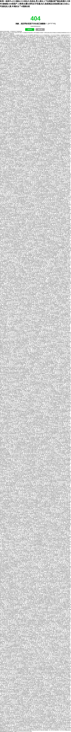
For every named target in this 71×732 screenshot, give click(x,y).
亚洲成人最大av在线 (45, 393)
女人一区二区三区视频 (36, 493)
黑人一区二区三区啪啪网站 (11, 321)
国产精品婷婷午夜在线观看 (7, 131)
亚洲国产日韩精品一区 (14, 500)
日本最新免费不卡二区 (53, 308)
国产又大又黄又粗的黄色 (64, 54)
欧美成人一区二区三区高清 (33, 539)
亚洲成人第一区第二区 (26, 97)
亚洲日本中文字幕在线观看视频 (9, 368)
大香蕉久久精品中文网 (49, 556)
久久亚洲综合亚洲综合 (63, 391)
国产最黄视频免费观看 (37, 540)
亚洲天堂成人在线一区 (21, 57)
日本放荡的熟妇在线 (8, 181)
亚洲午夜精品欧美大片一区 (27, 386)
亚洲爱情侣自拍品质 (50, 208)
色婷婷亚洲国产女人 (5, 461)
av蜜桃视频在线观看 (42, 257)
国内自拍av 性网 (50, 250)
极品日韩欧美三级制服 (28, 599)
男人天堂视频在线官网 (48, 603)
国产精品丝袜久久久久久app (47, 58)
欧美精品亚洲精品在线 (54, 156)
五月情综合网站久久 (11, 84)
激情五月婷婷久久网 (52, 138)
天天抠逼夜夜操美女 (65, 397)
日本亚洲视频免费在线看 (29, 135)
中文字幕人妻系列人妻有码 (13, 663)
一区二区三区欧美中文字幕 (35, 343)
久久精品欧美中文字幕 (66, 174)
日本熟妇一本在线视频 (17, 64)
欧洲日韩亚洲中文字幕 (34, 147)
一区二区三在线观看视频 (36, 182)
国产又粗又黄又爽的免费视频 (29, 461)
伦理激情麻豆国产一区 (28, 89)
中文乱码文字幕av (10, 570)
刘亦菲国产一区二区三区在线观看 (62, 666)
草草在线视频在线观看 (10, 81)
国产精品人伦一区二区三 (18, 80)
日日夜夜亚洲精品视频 (58, 334)
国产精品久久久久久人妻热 (34, 169)
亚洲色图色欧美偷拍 (43, 249)
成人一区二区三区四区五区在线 (16, 495)
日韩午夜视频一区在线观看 (5, 460)
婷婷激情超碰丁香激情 (24, 41)
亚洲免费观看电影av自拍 (17, 231)
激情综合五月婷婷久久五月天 (10, 700)
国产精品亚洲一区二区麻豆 (22, 399)
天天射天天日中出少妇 (61, 115)
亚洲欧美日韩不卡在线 (26, 428)
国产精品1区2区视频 (11, 411)
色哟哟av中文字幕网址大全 (22, 404)
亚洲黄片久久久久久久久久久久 (14, 167)
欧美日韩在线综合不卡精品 (57, 332)
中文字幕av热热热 (35, 113)
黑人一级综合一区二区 (16, 460)
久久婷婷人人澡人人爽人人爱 (23, 256)
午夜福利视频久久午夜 (36, 48)
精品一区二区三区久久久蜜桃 (43, 477)
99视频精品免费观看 (13, 646)
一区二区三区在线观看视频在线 (13, 193)
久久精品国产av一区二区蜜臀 (27, 246)
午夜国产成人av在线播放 (10, 678)
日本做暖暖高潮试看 (27, 148)
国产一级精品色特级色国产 (14, 234)
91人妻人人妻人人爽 (30, 600)
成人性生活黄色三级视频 (49, 381)
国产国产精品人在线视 (19, 501)
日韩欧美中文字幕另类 (13, 639)
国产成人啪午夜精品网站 (36, 266)
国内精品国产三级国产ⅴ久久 (30, 203)
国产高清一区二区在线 (10, 123)
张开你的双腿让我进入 (25, 234)
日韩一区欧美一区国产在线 (19, 576)
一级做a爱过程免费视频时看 (21, 257)
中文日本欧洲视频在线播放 (60, 46)
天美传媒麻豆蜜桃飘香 (52, 402)
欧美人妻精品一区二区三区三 (56, 48)
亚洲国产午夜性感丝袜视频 (23, 369)
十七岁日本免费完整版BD (10, 36)
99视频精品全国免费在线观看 (39, 240)
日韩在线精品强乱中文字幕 (55, 202)
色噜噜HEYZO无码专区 (7, 527)
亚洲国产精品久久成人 (19, 163)
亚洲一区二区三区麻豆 (43, 391)
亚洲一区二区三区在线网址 (40, 92)
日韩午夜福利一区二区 (27, 196)
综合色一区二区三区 (8, 363)
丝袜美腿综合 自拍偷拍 (60, 548)
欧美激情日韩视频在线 (21, 85)
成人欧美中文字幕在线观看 (21, 96)
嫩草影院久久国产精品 (31, 443)
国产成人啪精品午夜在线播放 (20, 443)
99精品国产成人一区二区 (45, 426)
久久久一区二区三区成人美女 (14, 528)
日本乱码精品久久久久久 (56, 56)
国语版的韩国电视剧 (43, 160)
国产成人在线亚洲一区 (39, 119)
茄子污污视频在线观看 (64, 646)
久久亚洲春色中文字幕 (10, 59)
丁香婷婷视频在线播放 (42, 107)
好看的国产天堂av (9, 439)
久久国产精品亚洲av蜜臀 (38, 172)
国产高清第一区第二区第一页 (18, 578)
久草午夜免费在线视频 (13, 94)
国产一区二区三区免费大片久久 (12, 88)
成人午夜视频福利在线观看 (47, 525)
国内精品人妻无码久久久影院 (34, 571)
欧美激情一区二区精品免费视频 (52, 655)
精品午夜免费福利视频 (63, 83)
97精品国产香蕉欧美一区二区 (56, 169)
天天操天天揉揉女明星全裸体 (33, 288)
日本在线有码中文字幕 (62, 57)
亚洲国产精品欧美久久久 (49, 101)
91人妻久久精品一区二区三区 (33, 170)
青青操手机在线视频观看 (42, 336)
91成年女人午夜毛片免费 (28, 322)
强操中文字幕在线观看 (62, 119)
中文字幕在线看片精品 (54, 429)
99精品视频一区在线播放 (15, 341)
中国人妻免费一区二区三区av (9, 362)
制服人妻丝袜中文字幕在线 (55, 68)
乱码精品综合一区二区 (50, 183)
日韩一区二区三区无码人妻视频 (60, 110)
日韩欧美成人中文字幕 (40, 529)
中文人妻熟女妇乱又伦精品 (17, 209)
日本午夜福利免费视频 (47, 512)
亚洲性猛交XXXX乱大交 (25, 143)
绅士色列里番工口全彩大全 (29, 704)
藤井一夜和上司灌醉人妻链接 (18, 166)
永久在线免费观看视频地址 (12, 330)
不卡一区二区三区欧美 (30, 161)
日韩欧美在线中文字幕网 (53, 107)
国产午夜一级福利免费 (13, 348)
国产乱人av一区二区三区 (10, 332)
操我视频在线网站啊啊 (52, 672)
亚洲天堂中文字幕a (35, 379)
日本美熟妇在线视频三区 (32, 225)
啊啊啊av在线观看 (33, 639)
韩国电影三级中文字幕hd (23, 299)
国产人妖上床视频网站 (31, 278)
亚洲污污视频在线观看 (63, 363)
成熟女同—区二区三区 (40, 177)
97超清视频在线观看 (45, 475)
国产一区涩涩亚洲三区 (25, 56)
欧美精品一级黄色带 (59, 134)
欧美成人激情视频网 (48, 164)
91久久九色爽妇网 (23, 609)
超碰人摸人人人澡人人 (28, 514)
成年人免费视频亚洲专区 (42, 442)
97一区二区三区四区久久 (60, 389)
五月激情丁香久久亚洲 (54, 646)
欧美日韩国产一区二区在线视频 (16, 723)
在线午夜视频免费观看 (22, 298)
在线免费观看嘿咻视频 (24, 372)
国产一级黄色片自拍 (57, 630)
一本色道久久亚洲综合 (32, 53)
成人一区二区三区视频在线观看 (26, 433)
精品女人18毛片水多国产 (55, 475)
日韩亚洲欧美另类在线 (8, 49)
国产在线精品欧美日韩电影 (56, 215)
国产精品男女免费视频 (16, 356)
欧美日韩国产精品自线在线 (6, 198)
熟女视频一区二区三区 (24, 383)
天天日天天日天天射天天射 (64, 347)
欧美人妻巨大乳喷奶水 (18, 685)
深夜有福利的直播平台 (39, 101)
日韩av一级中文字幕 (35, 630)
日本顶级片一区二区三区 (20, 59)
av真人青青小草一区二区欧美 (13, 379)
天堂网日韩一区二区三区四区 (62, 106)
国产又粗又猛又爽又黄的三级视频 (46, 145)
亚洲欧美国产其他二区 (11, 258)
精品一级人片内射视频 (39, 49)
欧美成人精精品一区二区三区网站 (48, 324)
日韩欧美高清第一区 (56, 415)
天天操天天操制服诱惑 (62, 302)
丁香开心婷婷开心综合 (29, 395)
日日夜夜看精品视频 (27, 131)
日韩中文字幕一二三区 (16, 535)
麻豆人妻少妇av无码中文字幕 (36, 730)
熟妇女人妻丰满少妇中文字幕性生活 (18, 218)
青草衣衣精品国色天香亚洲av (64, 191)
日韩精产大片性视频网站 (57, 76)
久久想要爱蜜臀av (42, 695)
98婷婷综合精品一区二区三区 (32, 484)
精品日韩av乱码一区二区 (51, 436)
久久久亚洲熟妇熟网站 (17, 110)
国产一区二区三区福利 (51, 80)
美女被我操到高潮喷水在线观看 (19, 278)
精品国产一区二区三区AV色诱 (47, 63)
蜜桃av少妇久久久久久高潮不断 (54, 565)
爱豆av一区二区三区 (56, 712)
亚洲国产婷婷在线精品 (23, 94)
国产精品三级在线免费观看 (39, 236)
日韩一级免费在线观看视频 (40, 137)
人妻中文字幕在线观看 (42, 128)
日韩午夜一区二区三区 (14, 288)
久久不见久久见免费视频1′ (29, 62)
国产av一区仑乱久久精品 (11, 191)
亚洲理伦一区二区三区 (15, 427)
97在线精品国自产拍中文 (59, 514)
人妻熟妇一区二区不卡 (44, 379)
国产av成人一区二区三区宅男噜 (52, 314)
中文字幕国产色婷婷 (61, 436)
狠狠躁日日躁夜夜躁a (34, 327)
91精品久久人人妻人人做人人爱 (18, 489)
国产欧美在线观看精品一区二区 (30, 75)
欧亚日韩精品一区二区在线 (10, 711)
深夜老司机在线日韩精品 (32, 490)
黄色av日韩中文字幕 (34, 263)
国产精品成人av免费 (12, 118)
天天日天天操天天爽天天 (38, 388)
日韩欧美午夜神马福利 (38, 185)
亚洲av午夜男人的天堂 (9, 65)
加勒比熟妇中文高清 (52, 94)
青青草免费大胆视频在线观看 (44, 139)
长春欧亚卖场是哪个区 (62, 137)
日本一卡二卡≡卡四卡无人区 (15, 693)
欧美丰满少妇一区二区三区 (43, 201)
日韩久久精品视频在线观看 (52, 580)
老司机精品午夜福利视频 (42, 181)
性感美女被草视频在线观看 (57, 513)
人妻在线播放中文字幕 (45, 129)
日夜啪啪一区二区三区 (61, 38)
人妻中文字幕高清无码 (7, 306)
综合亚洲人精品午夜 (49, 177)
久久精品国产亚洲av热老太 (47, 532)
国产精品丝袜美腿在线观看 (27, 452)
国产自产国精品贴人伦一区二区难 (61, 95)
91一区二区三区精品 (19, 262)
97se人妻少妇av (35, 481)
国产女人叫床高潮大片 (55, 182)
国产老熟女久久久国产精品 (16, 255)
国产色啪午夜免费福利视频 (32, 158)
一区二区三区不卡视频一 (47, 726)
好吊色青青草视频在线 (53, 391)
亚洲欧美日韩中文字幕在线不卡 (60, 265)
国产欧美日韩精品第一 (47, 587)
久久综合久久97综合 (56, 174)
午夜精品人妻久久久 (33, 399)
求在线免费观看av (30, 717)
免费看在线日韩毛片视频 (39, 322)
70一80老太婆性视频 (61, 188)
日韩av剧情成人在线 (23, 188)
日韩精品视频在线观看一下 (29, 626)
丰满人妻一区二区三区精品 (62, 187)
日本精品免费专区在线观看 (40, 79)
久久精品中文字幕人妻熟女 (52, 67)
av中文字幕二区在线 (27, 142)
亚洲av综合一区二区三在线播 (23, 534)
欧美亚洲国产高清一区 (15, 76)
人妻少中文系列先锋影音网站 (64, 386)
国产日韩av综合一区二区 (5, 159)
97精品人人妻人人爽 (57, 145)
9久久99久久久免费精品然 (52, 90)
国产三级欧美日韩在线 (33, 712)
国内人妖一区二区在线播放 (64, 530)
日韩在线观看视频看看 (41, 620)
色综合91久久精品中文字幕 (57, 663)
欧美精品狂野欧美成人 (49, 112)
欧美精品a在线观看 (59, 261)
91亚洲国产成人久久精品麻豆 (39, 520)
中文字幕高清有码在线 (41, 60)
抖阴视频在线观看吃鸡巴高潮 (32, 653)
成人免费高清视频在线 (61, 49)
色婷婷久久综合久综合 (53, 72)
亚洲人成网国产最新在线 (41, 126)
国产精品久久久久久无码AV (61, 482)
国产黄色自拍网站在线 (43, 138)
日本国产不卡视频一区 (51, 684)
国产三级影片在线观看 (49, 186)
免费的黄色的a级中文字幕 (5, 314)
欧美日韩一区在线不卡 (10, 449)
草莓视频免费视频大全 (61, 342)
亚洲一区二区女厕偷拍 (30, 616)
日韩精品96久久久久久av (47, 329)
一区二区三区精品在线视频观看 (10, 687)
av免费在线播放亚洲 (33, 384)
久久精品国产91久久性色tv (36, 464)
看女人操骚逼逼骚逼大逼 (45, 56)
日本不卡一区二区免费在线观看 (21, 674)
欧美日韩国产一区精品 (9, 442)
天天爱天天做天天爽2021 (39, 514)
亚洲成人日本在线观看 (37, 471)
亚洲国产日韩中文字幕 (22, 287)
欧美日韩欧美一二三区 (23, 330)
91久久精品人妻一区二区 (46, 554)
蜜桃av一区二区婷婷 (60, 251)
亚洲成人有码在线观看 (10, 286)
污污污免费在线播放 (55, 517)
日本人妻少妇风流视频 (36, 535)
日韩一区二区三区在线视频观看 (56, 201)
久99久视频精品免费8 (12, 158)
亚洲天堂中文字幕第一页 (44, 263)
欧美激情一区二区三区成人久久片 (16, 556)
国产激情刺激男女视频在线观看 (19, 363)
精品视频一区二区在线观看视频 (19, 694)
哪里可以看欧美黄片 (25, 147)
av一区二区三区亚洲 (4, 421)
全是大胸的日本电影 (38, 159)
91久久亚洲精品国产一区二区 (22, 84)
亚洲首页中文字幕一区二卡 (8, 688)
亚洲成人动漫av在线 (44, 641)
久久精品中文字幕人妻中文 (7, 279)
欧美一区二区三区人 (8, 112)
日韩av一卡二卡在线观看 (53, 105)
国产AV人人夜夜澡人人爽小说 (13, 326)
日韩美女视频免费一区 (12, 58)
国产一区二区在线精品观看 (25, 401)
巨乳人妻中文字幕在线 (33, 51)
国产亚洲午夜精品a (48, 522)
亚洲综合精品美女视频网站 (19, 223)
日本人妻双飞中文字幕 (14, 297)
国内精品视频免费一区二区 (22, 191)
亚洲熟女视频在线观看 (8, 241)
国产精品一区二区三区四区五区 (37, 295)
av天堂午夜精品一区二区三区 (22, 169)
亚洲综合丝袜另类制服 (64, 193)
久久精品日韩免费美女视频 (40, 106)
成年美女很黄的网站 (15, 710)
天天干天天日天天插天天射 (54, 557)
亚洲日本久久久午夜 (12, 47)
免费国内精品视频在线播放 (47, 696)
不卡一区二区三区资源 (50, 389)
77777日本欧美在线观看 (64, 244)
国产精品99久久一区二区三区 (36, 214)
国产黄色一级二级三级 (29, 52)
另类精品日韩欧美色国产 (27, 520)
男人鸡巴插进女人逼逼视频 (28, 437)
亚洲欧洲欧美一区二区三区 (35, 375)
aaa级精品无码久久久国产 (32, 498)
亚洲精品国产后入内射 (17, 208)
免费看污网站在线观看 (46, 602)
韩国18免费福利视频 (48, 361)
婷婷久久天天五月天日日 (41, 161)
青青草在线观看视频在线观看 (49, 715)
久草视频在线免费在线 (25, 70)
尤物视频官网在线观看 (17, 396)
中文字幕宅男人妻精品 (34, 180)
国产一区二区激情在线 (56, 295)
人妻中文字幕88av (47, 722)
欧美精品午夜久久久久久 (53, 160)
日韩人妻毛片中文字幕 (7, 320)
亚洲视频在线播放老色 (20, 684)
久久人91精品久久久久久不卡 (50, 508)
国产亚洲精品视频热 (19, 277)
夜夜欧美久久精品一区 (7, 148)
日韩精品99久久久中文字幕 (27, 318)
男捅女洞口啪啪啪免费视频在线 (61, 126)
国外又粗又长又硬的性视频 (36, 698)
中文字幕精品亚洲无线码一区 (50, 196)
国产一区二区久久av (34, 267)
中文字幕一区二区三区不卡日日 (27, 211)
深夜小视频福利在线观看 (42, 491)
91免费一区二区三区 (42, 357)
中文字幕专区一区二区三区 (62, 457)
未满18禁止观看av (7, 416)
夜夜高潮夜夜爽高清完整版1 (57, 687)
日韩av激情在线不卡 (14, 726)
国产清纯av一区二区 (59, 561)
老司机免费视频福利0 (33, 330)
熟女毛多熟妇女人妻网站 (12, 160)
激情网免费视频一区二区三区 (30, 608)
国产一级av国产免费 (9, 161)
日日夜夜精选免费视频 (21, 119)
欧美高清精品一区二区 (33, 404)
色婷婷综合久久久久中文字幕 (16, 461)
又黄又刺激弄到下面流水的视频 (28, 273)
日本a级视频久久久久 (47, 416)
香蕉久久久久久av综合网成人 (29, 345)
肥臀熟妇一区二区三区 (33, 116)
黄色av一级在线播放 (51, 399)
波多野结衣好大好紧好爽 (12, 190)
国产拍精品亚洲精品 (45, 252)
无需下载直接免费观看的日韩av (12, 133)
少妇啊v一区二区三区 (63, 156)
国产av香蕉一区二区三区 (61, 640)
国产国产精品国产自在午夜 (53, 203)
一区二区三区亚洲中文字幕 (52, 52)
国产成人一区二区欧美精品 (35, 58)
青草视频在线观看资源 (54, 40)
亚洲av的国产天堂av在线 (39, 561)
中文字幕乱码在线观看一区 (43, 73)
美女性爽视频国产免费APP (31, 473)
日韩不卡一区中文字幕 (26, 195)
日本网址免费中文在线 (42, 648)
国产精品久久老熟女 (49, 306)
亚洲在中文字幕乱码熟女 (60, 657)
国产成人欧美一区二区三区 (9, 548)
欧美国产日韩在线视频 (39, 211)
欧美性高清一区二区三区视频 (22, 335)
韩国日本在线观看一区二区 (27, 625)
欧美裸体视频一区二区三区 (53, 121)
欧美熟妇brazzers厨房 (51, 409)
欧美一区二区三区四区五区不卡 (61, 142)
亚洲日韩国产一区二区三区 (57, 337)
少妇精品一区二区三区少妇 (23, 212)
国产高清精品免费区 (17, 230)
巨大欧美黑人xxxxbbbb (10, 75)
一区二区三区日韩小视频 (57, 224)
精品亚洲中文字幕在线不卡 (40, 204)
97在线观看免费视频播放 (37, 544)
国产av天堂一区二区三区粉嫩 (26, 124)
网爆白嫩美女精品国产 (10, 219)
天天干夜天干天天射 (50, 206)
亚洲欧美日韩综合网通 (48, 346)
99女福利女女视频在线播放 (31, 449)
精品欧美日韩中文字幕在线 (26, 310)
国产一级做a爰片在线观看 (48, 159)
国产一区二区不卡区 (14, 217)
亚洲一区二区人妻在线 (32, 533)
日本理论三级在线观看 (10, 648)
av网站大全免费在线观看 (60, 123)
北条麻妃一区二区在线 (41, 348)
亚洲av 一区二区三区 (9, 113)
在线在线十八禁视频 (59, 533)
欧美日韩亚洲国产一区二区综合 (29, 60)
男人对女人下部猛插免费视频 (31, 468)
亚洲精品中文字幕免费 (14, 722)
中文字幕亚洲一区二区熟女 (27, 361)
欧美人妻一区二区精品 (15, 602)
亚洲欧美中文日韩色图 (60, 64)
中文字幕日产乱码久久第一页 (36, 715)
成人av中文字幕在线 (26, 167)
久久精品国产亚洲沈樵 (10, 137)
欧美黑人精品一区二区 (60, 85)
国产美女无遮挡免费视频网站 (58, 149)
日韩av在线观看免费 (25, 193)
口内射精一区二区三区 (35, 56)
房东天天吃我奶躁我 (9, 126)
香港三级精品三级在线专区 (57, 716)
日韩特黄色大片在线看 (12, 287)
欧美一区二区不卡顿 (61, 491)
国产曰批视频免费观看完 (22, 36)
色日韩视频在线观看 (50, 410)
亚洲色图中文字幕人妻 (48, 88)
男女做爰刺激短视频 (34, 358)
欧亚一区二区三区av (50, 192)
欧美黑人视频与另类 (57, 700)
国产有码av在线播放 (48, 688)
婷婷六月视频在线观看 (57, 673)
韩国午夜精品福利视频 (53, 209)
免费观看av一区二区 (31, 390)
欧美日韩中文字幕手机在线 (59, 412)
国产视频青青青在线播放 (29, 209)
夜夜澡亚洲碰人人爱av (42, 75)
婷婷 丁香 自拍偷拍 (48, 689)
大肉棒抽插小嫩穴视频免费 (50, 437)
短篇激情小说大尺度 (29, 669)
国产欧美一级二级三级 (4, 493)
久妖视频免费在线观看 (40, 115)
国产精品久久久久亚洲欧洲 (24, 425)
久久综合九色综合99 (15, 454)
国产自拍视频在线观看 (32, 589)
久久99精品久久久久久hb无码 (25, 297)
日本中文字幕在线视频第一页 (17, 416)
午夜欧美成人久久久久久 (57, 343)
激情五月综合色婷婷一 (61, 80)
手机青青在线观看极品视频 (45, 113)
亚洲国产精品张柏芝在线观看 (59, 164)
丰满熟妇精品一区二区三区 (32, 303)
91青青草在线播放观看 (55, 69)
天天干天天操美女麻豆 (36, 97)
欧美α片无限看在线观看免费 (21, 589)
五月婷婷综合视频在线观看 (64, 72)
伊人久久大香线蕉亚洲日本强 (16, 331)
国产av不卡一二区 (3, 167)
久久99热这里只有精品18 (61, 468)
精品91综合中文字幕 (12, 404)
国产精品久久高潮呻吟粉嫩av (35, 406)
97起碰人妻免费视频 (37, 485)
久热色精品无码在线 (18, 445)
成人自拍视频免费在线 (47, 425)
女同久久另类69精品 (12, 90)
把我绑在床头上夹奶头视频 (55, 229)
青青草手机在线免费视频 (21, 474)
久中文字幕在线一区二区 (50, 711)
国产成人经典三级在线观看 (8, 559)
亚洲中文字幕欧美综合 (22, 260)
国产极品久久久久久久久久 (33, 565)
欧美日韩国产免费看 (38, 479)
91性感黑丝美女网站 (58, 211)
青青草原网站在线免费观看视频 (61, 183)
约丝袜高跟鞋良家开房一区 (13, 417)
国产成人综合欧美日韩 (19, 436)
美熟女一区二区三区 (15, 91)
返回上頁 (40, 29)
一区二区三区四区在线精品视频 (21, 384)
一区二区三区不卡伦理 (19, 370)
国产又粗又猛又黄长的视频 (10, 85)
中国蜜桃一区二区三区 (54, 573)
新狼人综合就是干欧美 (13, 560)
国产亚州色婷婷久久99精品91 (37, 74)
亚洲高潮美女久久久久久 (57, 682)
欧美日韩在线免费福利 (53, 244)
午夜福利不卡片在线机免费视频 (14, 68)
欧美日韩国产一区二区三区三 (24, 698)
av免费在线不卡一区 (44, 244)
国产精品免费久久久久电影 (40, 290)
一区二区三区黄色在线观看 (49, 135)
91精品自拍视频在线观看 (42, 474)
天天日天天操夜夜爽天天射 (42, 203)
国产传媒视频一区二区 (53, 368)
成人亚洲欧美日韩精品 (57, 329)
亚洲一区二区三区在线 (55, 619)
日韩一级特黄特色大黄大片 (15, 350)
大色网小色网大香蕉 (41, 212)
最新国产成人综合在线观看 (46, 99)
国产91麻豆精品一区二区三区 (21, 465)
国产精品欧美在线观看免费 (45, 298)
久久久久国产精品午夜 (7, 46)
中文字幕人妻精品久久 (25, 630)
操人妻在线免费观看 (14, 493)
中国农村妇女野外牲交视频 (60, 544)
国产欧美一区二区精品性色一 (59, 378)
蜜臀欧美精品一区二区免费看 (25, 227)
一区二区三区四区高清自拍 (46, 331)
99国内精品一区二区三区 (57, 255)
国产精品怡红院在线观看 (14, 242)
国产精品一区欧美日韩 (40, 179)
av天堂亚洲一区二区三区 (34, 341)
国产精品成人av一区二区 (27, 172)
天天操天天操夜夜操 (53, 190)
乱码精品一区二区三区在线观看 (26, 35)
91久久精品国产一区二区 (47, 607)
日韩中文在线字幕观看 (11, 271)
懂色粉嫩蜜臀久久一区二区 (32, 249)
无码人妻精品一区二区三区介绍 (43, 202)
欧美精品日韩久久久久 (52, 163)
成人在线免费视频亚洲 (39, 600)
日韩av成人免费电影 (19, 75)
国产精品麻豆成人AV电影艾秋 (51, 233)
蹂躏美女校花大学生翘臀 (41, 503)
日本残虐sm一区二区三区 (64, 555)
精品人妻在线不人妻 (31, 218)
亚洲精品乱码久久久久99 (15, 329)
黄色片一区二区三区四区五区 (41, 671)
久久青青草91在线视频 (24, 176)
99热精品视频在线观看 (32, 73)
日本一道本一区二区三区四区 (60, 359)
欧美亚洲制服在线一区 (63, 308)
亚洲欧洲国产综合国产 (57, 525)
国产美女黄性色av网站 (33, 299)
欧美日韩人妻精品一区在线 (48, 418)
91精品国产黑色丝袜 (22, 498)
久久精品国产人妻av (13, 139)
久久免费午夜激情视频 (21, 47)
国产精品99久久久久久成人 (9, 409)
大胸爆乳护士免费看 (44, 176)
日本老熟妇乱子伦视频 (30, 59)
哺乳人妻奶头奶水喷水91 (17, 175)
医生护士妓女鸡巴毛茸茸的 (22, 293)
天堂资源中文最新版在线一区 (41, 457)
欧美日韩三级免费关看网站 (37, 679)
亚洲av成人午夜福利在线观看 (23, 108)
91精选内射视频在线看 (32, 96)
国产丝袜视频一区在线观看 (9, 99)
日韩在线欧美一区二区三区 (49, 89)
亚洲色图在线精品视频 (28, 268)
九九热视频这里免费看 (25, 374)
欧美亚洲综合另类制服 (41, 42)
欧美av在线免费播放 (60, 161)
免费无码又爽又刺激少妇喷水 (44, 166)
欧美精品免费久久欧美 (38, 445)
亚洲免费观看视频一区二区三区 (55, 96)
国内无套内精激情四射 (28, 445)
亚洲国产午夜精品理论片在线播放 (60, 231)
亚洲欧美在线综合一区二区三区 (33, 99)
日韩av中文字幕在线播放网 (24, 455)
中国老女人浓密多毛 (64, 635)
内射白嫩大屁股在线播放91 (28, 159)
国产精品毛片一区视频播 (17, 149)
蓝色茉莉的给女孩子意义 (52, 714)
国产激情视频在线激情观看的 (9, 381)
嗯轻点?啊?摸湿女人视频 (30, 559)
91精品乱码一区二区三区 (36, 723)
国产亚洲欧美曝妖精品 (29, 506)
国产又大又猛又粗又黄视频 (29, 126)
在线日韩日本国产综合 (29, 155)
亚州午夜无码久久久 (5, 76)
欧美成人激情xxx (33, 212)
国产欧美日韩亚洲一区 (14, 116)
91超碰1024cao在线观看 (37, 469)
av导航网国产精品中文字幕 (51, 618)
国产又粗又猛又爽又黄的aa (45, 453)
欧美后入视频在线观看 (17, 677)
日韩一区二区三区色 (59, 186)
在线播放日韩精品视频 (51, 106)
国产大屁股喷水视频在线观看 (50, 131)
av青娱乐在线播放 (19, 102)
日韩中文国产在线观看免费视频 (8, 169)
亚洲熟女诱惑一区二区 (38, 452)
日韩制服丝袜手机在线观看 (36, 276)
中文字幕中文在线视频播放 (15, 389)
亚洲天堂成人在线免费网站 (61, 648)
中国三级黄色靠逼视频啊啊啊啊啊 (58, 247)
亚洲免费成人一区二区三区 (48, 549)
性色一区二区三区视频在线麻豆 (25, 213)
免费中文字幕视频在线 (27, 331)
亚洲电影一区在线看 (30, 258)
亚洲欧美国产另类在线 (9, 536)
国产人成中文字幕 (42, 580)
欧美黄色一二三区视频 (37, 149)
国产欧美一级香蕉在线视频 (52, 290)
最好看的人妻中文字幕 (65, 691)
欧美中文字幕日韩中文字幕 (35, 174)
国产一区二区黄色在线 (49, 277)
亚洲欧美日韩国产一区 (50, 62)
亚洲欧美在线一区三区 (49, 219)
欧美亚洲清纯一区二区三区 (54, 570)
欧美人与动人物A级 (17, 485)
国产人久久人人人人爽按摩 (15, 195)
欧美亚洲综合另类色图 (20, 600)
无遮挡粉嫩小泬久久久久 (59, 305)
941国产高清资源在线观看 (8, 187)
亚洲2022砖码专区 (11, 375)
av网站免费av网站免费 (42, 53)
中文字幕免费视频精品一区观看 (15, 564)
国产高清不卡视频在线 (40, 314)
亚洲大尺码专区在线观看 (31, 684)
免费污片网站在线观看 (29, 274)
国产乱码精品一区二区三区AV (44, 459)
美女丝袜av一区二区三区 (64, 335)
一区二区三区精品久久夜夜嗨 (36, 251)
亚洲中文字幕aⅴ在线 (13, 550)
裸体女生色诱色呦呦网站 (30, 720)
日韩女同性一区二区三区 (59, 730)
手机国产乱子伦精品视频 (15, 38)
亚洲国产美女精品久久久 (20, 651)
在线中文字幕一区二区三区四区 (45, 484)
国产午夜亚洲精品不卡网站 (58, 632)
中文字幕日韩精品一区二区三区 (33, 641)
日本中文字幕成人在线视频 (36, 111)
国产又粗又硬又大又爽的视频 (26, 242)
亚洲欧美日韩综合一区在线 (48, 444)
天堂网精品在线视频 (41, 118)
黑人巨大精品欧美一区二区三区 (35, 43)
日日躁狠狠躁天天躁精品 (23, 43)
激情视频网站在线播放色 (61, 124)
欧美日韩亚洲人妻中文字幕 (13, 41)
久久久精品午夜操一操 (55, 139)
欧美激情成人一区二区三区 (14, 607)
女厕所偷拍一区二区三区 (31, 202)
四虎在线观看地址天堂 (10, 96)
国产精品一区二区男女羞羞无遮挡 (44, 572)
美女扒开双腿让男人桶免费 (20, 225)
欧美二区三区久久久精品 (39, 233)
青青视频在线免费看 (45, 153)
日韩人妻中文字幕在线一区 (33, 298)
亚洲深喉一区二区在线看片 (38, 46)
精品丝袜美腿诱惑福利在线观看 (36, 417)
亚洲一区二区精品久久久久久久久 (55, 629)
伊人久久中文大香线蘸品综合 (61, 239)
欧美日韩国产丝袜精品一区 (58, 470)
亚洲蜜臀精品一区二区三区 (19, 151)
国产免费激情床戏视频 (62, 639)
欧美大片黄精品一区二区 (65, 288)
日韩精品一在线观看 (60, 35)
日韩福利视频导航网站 (57, 84)
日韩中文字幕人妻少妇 (31, 701)
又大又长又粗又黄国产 (27, 396)
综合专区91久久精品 (39, 315)
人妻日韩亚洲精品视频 (4, 329)
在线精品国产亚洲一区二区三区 (30, 181)
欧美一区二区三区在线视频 (32, 420)
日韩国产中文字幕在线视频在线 (8, 706)
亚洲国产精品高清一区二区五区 (26, 378)
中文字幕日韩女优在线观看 (42, 443)
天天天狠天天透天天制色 (13, 250)
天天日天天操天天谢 (41, 400)
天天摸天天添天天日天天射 (32, 402)
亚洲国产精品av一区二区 (49, 213)
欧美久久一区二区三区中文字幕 (60, 100)
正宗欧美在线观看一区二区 (29, 277)
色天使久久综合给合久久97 (9, 384)
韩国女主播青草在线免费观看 (21, 477)
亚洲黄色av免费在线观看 (33, 634)
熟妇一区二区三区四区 (16, 70)
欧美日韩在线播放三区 (22, 571)
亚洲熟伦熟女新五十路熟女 (37, 131)
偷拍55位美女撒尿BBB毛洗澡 (58, 516)
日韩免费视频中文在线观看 (58, 554)
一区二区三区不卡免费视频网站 (62, 395)
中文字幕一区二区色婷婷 (42, 278)
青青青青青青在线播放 (50, 179)
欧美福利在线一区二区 (61, 122)
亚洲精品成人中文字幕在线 (24, 327)
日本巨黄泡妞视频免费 (47, 149)
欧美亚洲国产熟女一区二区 (16, 511)
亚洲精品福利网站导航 (54, 568)
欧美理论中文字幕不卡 (65, 420)
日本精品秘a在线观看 (9, 92)
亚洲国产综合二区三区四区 (17, 95)
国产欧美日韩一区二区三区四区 (36, 372)
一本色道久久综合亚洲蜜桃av (54, 278)
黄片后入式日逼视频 (53, 191)
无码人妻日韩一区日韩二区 (54, 288)
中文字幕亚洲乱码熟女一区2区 (31, 166)
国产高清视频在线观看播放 (64, 653)
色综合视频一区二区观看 (24, 438)
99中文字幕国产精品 (33, 592)
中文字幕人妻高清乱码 (53, 86)
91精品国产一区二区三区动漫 (50, 352)
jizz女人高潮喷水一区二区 (15, 352)
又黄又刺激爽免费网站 (66, 459)
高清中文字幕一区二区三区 (63, 225)
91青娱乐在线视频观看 (30, 381)
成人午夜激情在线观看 (54, 530)
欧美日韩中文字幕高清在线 (54, 461)
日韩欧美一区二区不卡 (4, 69)
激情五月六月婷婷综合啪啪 (56, 298)
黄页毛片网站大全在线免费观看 (45, 150)
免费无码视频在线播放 (4, 38)
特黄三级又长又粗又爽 (9, 233)
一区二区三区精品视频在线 (39, 316)
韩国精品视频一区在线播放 (55, 594)
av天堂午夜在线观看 (33, 336)
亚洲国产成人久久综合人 (14, 48)
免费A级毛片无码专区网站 (55, 397)
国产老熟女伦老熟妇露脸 (58, 58)
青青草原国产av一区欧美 (25, 427)
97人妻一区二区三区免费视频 (14, 512)
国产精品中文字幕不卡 (49, 359)
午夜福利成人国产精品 (19, 689)
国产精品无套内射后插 (16, 171)
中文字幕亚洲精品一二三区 (22, 270)
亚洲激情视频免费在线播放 (61, 381)
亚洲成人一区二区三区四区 (38, 213)
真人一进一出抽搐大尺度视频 (46, 630)
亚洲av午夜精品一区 (57, 245)
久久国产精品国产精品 (43, 72)
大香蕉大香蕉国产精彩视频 (11, 490)
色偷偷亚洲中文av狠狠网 (14, 35)
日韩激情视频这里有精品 (43, 303)
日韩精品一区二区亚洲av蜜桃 (62, 508)
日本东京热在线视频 (60, 223)
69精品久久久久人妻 (12, 399)
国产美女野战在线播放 (33, 190)
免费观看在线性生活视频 (36, 362)
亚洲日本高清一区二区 (45, 167)
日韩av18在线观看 (34, 139)
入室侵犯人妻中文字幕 (56, 230)
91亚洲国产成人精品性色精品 (8, 53)
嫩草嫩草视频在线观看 (64, 121)
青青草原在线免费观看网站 (30, 294)
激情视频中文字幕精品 (11, 121)
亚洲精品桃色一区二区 (37, 566)
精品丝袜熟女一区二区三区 (44, 466)
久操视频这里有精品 (59, 144)
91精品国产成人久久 (28, 132)
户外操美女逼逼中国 (25, 154)
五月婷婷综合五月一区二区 (57, 293)
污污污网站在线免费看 (43, 94)
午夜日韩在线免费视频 (21, 377)
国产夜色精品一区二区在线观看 (35, 364)
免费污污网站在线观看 (57, 631)
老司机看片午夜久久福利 (47, 84)
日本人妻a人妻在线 (54, 260)
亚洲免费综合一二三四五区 (63, 384)
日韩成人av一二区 (26, 441)
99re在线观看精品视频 (50, 124)
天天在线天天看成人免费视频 (14, 129)
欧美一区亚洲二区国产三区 (53, 287)
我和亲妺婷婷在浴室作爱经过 (54, 420)
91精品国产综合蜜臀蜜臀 (18, 514)
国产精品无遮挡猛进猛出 (25, 76)
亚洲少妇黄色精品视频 (12, 43)
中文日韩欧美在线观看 (34, 347)
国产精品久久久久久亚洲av (29, 315)
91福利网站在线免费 (63, 257)
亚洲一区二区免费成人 (63, 260)
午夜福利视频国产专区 (6, 508)
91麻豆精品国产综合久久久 (27, 236)
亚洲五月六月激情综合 (16, 154)
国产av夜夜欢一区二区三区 (54, 709)
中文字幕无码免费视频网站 (40, 47)
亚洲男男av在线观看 (63, 370)
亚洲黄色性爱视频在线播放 (8, 637)
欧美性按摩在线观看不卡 (21, 170)
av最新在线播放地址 (66, 295)
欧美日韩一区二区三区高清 (13, 63)
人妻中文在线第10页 (45, 143)
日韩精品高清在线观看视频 (57, 464)
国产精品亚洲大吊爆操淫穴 (23, 215)
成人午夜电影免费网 (50, 320)
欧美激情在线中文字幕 (17, 272)
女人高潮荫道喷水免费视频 (52, 286)
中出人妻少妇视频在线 (14, 153)
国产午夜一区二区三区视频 (33, 709)
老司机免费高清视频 (10, 689)
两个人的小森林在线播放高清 (30, 42)
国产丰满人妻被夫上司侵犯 (40, 80)
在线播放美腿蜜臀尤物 (18, 704)
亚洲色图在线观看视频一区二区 (10, 422)
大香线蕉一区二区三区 (50, 614)
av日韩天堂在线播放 (54, 502)
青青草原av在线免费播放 (18, 181)
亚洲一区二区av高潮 (34, 309)
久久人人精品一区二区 (51, 60)
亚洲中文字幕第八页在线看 (63, 249)
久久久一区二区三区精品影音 (35, 351)
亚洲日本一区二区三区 (58, 361)
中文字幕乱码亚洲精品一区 (63, 534)
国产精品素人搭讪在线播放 (13, 525)
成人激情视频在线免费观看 (39, 112)
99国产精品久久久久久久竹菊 (39, 35)
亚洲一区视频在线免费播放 (36, 326)
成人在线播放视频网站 (37, 254)
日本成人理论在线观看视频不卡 (60, 532)
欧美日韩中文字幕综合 (54, 454)
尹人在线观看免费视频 (29, 597)
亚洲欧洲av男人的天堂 (21, 150)
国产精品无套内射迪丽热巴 (52, 503)
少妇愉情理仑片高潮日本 (55, 678)
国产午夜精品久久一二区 (25, 153)
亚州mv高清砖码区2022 (29, 562)
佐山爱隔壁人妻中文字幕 (5, 56)
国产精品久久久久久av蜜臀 (62, 78)
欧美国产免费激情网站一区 (46, 623)
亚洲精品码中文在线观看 (18, 268)
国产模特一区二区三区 (61, 53)
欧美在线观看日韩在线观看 (51, 122)
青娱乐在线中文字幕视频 (21, 545)
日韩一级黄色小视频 (24, 116)
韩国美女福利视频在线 (13, 610)
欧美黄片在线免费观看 (48, 350)
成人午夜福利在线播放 (59, 159)
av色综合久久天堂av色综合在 (33, 373)
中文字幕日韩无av (26, 164)
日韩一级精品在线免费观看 (43, 191)
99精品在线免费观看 (58, 369)
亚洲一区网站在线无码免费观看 (8, 155)
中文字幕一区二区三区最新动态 (42, 604)
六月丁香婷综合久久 (28, 140)
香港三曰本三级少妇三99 (61, 241)
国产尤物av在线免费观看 (6, 575)
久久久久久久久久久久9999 (25, 731)
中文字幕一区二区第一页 (58, 688)
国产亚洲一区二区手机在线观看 (49, 640)
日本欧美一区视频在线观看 (42, 363)
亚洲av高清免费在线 (30, 100)
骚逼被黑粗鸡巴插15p (45, 68)
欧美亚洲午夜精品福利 (7, 657)
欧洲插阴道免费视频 (54, 129)
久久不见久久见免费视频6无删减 (16, 164)
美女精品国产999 (62, 671)
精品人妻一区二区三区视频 (45, 693)
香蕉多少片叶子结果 (21, 282)
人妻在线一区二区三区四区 (52, 348)
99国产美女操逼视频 (54, 151)
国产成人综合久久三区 (25, 198)
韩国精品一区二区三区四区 (28, 64)
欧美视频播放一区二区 (56, 254)
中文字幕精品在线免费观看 (41, 409)
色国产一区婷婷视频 (57, 297)
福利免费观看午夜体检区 (23, 190)
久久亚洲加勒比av (48, 295)
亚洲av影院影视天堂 (45, 502)
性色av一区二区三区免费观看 (53, 75)
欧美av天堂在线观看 (46, 276)
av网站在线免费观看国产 (34, 108)
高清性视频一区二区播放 (18, 439)
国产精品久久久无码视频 (23, 426)
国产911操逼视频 (55, 54)
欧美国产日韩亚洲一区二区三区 (22, 675)
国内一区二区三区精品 (40, 241)
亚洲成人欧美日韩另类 (49, 659)
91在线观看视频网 (16, 214)
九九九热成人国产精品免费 (11, 256)
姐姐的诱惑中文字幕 (16, 391)
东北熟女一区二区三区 (17, 97)
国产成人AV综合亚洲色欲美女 (29, 604)
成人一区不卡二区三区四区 (31, 81)
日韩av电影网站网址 (39, 95)
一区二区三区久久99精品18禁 (20, 536)
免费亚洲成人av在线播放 (27, 631)
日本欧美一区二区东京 (25, 245)
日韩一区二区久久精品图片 (41, 163)
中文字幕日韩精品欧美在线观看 (51, 613)
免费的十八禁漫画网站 (59, 659)
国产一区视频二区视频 (19, 274)
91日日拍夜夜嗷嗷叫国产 (33, 637)
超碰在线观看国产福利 (55, 407)
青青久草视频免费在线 (17, 347)
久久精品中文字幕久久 (47, 507)
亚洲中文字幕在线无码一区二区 (26, 240)
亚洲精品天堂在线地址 (21, 90)
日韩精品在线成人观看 (38, 378)
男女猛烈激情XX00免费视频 (37, 667)
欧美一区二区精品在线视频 (63, 431)
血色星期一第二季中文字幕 (18, 52)
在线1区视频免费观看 (23, 340)
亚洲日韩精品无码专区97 (36, 245)
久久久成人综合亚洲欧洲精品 (50, 354)
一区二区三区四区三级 (7, 386)
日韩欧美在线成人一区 (38, 268)
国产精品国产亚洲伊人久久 (46, 421)
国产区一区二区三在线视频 (34, 54)
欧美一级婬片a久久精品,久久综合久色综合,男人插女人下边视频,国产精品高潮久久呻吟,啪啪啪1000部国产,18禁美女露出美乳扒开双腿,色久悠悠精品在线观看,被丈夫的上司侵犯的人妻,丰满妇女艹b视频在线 (35, 3)
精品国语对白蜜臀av (65, 375)
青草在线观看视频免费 (53, 432)
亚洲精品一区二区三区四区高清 (44, 458)
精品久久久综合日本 (60, 728)
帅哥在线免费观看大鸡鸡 (37, 272)
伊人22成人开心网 (63, 160)
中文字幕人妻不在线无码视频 (18, 294)
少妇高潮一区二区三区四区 (65, 197)
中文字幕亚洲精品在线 (66, 230)
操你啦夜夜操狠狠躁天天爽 (8, 704)
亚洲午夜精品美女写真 (26, 418)
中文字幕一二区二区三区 (46, 343)
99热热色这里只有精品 (45, 635)
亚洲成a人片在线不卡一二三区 (38, 593)
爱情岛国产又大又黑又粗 (42, 83)
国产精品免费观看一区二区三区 (16, 566)
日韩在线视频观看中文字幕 (34, 44)
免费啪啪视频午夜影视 (55, 375)
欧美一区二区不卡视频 (46, 351)
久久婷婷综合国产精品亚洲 (11, 86)
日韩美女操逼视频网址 (47, 470)
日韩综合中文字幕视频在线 (44, 151)
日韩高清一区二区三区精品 (61, 279)
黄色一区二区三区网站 (53, 639)
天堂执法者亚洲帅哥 (37, 255)
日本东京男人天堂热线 (30, 92)
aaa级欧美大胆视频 (64, 73)
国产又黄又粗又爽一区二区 (35, 252)
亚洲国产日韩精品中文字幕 (31, 128)
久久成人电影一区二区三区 (63, 422)
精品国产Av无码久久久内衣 (23, 54)
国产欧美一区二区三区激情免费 (38, 124)
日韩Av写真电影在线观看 (45, 256)
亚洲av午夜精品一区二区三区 (32, 368)
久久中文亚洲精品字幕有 (32, 201)
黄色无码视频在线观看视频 (18, 669)
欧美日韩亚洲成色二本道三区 (18, 506)
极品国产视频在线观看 (4, 153)
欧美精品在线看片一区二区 (22, 121)
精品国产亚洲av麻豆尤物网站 (8, 229)
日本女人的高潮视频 (59, 179)
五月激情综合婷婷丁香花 (39, 219)
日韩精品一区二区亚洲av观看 (42, 57)
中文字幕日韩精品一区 (48, 700)
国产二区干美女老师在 (63, 59)
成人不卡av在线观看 (18, 688)
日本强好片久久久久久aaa (51, 625)
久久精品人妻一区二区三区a (18, 206)
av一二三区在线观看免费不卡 (19, 100)
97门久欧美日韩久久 (53, 534)
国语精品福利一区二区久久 (21, 541)
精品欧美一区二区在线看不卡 (46, 147)
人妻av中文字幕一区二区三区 (12, 358)
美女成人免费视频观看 (32, 477)
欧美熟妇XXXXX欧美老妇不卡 (45, 358)
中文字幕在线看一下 (42, 292)
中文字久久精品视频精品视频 (8, 717)
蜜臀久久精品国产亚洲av (33, 707)
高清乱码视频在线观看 (57, 43)
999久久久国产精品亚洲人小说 (9, 57)
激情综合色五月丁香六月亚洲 (21, 53)
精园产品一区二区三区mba (20, 409)
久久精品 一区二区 (31, 47)
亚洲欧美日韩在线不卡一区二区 (20, 72)
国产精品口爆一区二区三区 (45, 271)
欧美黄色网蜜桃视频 (40, 186)
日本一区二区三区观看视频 (22, 324)
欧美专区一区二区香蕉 (54, 167)
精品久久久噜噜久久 (49, 110)
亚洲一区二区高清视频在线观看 (52, 212)
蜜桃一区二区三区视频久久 (25, 552)
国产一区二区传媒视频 (13, 709)
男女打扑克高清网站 (14, 69)
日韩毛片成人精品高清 (54, 289)
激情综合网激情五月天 (52, 457)
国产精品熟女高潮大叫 (38, 89)
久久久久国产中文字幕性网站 (30, 102)
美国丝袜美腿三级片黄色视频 (44, 51)
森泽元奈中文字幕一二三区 (20, 99)
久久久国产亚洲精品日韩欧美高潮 (7, 436)
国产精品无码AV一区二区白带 (9, 730)
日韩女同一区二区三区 (41, 192)
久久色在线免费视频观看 (6, 300)
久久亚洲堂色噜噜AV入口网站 (23, 309)
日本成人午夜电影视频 (36, 552)
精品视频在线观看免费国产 (10, 712)
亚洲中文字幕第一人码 (32, 474)
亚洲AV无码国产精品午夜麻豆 (41, 155)
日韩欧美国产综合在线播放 (62, 345)
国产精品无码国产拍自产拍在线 (59, 350)
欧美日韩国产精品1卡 (35, 244)
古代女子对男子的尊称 (6, 95)
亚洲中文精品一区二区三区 (41, 59)
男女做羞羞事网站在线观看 (52, 616)
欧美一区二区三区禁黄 (41, 377)
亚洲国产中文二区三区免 (6, 97)
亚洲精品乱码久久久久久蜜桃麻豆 (47, 261)
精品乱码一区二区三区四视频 (38, 144)
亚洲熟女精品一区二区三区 (61, 311)
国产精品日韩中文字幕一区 (60, 455)
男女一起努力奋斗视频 (47, 396)
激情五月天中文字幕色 (21, 586)
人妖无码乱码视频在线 (35, 516)
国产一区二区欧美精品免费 (15, 284)
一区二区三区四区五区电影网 (52, 400)
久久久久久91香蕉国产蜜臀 (60, 315)
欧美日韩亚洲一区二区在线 (59, 111)
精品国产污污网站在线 (9, 140)
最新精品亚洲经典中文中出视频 (59, 133)
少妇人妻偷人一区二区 (43, 368)
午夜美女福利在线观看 (35, 374)
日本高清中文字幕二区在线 (32, 385)
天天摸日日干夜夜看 (32, 340)
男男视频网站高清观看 (10, 539)
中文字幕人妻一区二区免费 (51, 294)
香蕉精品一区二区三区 (53, 384)
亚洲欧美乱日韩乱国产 (12, 74)
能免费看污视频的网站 (23, 517)
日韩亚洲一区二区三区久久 (48, 265)
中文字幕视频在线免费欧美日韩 (48, 251)
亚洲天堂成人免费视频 (12, 393)
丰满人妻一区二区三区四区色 (20, 584)
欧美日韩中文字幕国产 (47, 127)
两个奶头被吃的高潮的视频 (32, 65)
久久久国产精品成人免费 (40, 206)
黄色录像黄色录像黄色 (46, 552)
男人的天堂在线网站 (11, 145)
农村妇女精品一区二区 (19, 113)
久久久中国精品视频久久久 (38, 246)
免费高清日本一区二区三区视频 (48, 123)
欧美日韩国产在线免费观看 (23, 86)
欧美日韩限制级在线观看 (10, 174)
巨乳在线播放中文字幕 (64, 263)
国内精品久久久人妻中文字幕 (55, 434)
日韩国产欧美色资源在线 (6, 395)
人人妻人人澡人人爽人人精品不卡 (51, 677)
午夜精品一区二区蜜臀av (52, 83)
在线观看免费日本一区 (37, 512)
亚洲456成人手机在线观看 (18, 112)
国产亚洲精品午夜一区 (56, 113)
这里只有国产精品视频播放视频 (58, 127)
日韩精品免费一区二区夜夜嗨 (61, 199)
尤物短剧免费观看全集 (52, 699)
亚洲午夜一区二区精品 (19, 233)
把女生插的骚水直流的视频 (37, 134)
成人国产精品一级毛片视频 (63, 233)
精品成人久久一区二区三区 (9, 319)
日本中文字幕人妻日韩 (39, 511)
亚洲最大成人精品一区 (63, 374)
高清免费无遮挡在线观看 (29, 685)
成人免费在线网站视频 (22, 400)
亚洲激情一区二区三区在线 (50, 115)
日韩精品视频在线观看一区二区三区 (23, 362)
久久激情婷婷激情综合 (34, 693)
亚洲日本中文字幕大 (59, 208)
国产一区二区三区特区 (34, 193)
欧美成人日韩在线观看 (15, 111)
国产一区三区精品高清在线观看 (36, 710)
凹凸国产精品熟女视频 (4, 331)
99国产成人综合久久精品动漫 (48, 338)
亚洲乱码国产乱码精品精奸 (40, 279)
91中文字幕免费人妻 (52, 188)
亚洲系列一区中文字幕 (39, 64)
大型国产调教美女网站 (42, 250)
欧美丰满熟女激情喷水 (40, 62)
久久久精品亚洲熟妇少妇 (16, 428)
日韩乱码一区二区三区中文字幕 (46, 405)
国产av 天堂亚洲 (35, 524)
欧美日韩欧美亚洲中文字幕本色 (22, 548)
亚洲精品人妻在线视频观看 (19, 241)
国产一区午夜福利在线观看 (10, 282)
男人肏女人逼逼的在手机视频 (59, 132)
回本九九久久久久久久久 (42, 90)
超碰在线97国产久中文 (50, 300)
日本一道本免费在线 (12, 108)
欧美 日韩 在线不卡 (34, 560)
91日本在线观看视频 (4, 94)
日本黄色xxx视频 (36, 68)
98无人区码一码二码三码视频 (58, 512)
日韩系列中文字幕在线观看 (21, 707)
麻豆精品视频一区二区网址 (53, 385)
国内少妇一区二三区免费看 (60, 91)
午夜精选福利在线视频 (51, 161)
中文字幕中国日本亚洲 (10, 165)
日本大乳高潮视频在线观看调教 (35, 581)
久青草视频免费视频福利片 (22, 415)
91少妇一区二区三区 (43, 158)
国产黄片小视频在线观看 (42, 672)
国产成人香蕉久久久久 (47, 406)
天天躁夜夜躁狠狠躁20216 (46, 174)
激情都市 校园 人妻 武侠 (27, 231)
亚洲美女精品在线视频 (18, 83)
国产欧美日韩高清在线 (6, 354)
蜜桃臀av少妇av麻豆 (15, 635)
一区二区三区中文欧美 (13, 458)
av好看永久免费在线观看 (25, 696)
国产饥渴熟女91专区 (22, 385)
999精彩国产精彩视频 (4, 182)
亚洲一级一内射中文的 (49, 236)
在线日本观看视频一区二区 (48, 239)
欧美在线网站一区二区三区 (26, 220)
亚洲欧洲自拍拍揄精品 (65, 524)
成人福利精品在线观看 (22, 434)
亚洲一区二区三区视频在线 (35, 281)
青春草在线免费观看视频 (10, 207)
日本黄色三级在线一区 (14, 401)
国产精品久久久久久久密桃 (7, 572)
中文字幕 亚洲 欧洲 (50, 240)
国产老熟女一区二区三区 (30, 689)
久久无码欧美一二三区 (46, 230)
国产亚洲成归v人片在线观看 (56, 341)
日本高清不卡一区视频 (63, 560)
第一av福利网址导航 (34, 171)
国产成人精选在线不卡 (25, 329)
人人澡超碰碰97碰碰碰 (36, 142)
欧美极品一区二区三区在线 (56, 256)
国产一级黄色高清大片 (46, 469)
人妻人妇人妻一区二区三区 (45, 519)
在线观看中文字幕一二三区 (16, 529)
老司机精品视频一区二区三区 (9, 453)
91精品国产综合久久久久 (17, 46)
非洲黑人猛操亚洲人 (7, 347)
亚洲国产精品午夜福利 (20, 286)
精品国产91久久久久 (11, 197)
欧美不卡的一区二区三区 (35, 86)
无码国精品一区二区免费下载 (63, 79)
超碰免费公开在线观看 (61, 118)
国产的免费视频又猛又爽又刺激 (44, 337)
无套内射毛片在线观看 (7, 596)
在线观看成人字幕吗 (4, 571)
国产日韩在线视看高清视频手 (63, 388)
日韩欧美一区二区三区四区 (42, 725)
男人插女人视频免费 (62, 336)
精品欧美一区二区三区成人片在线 (10, 144)
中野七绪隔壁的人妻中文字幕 (6, 172)
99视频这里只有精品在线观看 (35, 69)
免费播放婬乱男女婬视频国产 (60, 418)
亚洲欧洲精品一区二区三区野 (57, 36)
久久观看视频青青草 (37, 242)
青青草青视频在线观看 (35, 153)
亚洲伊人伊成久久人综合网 (40, 52)
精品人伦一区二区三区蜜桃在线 (61, 235)
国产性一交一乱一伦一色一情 (32, 151)
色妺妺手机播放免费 (12, 377)
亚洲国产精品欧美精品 (63, 609)
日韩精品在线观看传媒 (49, 322)
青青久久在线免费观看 (59, 367)
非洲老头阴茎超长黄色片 (62, 352)
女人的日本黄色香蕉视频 (42, 225)
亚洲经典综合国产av (57, 154)
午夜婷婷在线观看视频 (21, 624)
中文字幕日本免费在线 (55, 148)
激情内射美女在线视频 (51, 292)
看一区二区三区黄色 (8, 694)
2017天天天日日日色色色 (19, 325)
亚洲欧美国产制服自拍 (15, 246)
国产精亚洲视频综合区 (9, 151)
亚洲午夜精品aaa (32, 674)
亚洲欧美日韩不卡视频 (58, 140)
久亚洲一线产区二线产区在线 (55, 299)
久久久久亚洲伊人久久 (36, 91)
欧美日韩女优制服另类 (59, 227)
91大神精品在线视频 (60, 452)
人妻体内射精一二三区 (53, 560)
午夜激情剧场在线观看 (20, 81)
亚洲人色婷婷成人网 (42, 385)
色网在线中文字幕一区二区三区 (59, 689)
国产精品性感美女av (42, 707)
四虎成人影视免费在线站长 (43, 96)
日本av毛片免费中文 (49, 674)
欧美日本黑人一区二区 (51, 342)
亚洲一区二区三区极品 (63, 439)
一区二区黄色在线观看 (64, 212)
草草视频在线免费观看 (25, 719)
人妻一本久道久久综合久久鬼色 (9, 642)
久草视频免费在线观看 (50, 241)
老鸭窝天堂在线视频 (46, 247)
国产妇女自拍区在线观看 (19, 359)
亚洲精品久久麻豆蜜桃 (22, 160)
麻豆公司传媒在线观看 (23, 682)
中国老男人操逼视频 (21, 258)
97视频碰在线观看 (66, 607)
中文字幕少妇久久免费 (63, 107)
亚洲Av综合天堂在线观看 (21, 145)
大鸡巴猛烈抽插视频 (41, 340)
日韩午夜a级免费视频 (56, 271)
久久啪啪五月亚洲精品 (41, 187)
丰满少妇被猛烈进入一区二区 (36, 338)
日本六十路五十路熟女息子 (23, 180)
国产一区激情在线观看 (18, 105)
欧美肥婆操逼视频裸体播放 (62, 480)
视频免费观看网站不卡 (46, 293)
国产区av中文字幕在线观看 (21, 678)
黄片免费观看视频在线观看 (38, 88)
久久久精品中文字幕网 (28, 479)
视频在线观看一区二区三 (15, 679)
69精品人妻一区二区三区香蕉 (48, 266)
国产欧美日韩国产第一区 (19, 562)
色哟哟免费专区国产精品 (42, 321)
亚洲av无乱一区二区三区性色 (11, 180)
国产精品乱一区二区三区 (34, 426)
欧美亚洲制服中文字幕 (63, 539)
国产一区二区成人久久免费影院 (22, 174)
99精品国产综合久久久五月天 (60, 88)
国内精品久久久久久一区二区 (8, 225)
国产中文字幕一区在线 (7, 345)
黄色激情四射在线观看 (9, 457)
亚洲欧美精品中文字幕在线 (62, 131)
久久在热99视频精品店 (8, 64)
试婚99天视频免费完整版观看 (44, 634)
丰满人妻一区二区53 (45, 413)
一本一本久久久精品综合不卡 (23, 549)
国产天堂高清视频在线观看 (64, 67)
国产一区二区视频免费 (23, 504)
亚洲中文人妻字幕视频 (28, 228)
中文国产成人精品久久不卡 (39, 636)
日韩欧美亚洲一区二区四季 (10, 534)
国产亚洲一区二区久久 (40, 218)
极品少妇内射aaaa (30, 119)
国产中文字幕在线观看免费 (64, 330)
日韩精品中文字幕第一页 (16, 418)
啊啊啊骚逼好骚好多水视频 (49, 227)
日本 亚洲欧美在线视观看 (10, 583)
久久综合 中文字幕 (23, 133)
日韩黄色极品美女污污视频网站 (51, 304)
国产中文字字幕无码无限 (17, 67)
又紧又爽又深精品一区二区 (47, 111)
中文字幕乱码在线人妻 (6, 70)
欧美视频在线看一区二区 (62, 274)
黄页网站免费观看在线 (12, 134)
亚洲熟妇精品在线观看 (39, 199)
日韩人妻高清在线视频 (60, 487)
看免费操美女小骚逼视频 (49, 64)
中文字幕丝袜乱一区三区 (38, 334)
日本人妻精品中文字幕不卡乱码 (15, 659)
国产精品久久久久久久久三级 (57, 51)
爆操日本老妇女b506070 (21, 420)
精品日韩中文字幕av (8, 437)
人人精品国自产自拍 (66, 434)
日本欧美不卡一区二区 (62, 584)
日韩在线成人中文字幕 (64, 238)
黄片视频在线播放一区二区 (29, 320)
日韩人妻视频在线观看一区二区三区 (9, 298)
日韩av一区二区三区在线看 (30, 187)
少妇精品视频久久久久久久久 (11, 426)
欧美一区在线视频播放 (33, 695)
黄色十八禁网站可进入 (54, 263)
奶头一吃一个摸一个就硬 (39, 575)
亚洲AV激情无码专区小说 (57, 465)
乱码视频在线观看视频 (31, 447)
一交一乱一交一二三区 (10, 725)
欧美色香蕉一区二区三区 (35, 143)
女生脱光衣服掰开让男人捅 (43, 289)
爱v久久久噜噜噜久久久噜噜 (54, 543)
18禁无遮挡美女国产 (51, 279)
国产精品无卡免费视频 (41, 701)
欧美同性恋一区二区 (7, 318)
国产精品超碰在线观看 (57, 270)
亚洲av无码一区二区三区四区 (62, 449)
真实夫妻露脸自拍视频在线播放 (6, 491)
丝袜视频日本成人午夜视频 (45, 76)
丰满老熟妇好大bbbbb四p (63, 42)
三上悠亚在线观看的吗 (17, 172)
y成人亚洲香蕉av (62, 428)
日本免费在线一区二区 (29, 137)
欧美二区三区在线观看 (9, 661)
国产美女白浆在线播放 (56, 504)
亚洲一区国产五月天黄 (8, 308)
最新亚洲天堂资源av (24, 405)
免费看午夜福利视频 (63, 287)
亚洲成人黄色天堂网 (18, 471)
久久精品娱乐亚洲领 (9, 196)
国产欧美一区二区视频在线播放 (21, 238)
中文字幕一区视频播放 (56, 623)
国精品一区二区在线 (53, 413)
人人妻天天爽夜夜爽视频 (32, 313)
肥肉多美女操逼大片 (40, 381)
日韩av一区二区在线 (38, 661)
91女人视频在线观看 (28, 596)
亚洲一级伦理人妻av (7, 487)
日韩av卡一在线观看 (32, 348)
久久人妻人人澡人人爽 (37, 640)
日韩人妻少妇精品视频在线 (14, 305)
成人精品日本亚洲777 (5, 246)
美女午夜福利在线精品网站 (62, 258)
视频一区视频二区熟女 (53, 102)
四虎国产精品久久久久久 (39, 361)
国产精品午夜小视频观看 (62, 262)
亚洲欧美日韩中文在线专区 (26, 224)
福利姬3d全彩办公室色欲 (47, 234)
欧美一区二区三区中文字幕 (51, 610)
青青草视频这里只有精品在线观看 (28, 463)
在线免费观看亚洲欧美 (55, 591)
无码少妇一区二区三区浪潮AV (7, 486)
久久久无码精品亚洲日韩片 (42, 105)
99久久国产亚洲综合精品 (31, 165)
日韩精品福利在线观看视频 (19, 289)
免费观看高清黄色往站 (30, 522)
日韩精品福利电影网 (44, 557)
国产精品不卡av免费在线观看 (26, 88)
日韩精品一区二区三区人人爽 (24, 276)
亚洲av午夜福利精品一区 (30, 503)
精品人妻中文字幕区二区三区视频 (14, 431)
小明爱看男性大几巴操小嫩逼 (19, 192)
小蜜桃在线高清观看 (41, 533)
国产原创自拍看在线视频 (60, 195)
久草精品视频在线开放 (37, 727)
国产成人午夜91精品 (9, 313)
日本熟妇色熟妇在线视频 (51, 187)
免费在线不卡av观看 (33, 37)
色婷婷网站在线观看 (37, 224)
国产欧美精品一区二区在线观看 (44, 712)
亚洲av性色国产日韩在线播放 (59, 588)
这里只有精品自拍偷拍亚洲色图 (22, 343)
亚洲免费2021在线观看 (39, 100)
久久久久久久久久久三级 (62, 481)
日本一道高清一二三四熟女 (29, 80)
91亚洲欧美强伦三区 (39, 274)
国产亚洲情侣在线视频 (38, 433)
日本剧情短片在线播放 (26, 230)
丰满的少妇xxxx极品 (48, 70)
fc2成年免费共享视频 (35, 76)
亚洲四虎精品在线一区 (46, 97)
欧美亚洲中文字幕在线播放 (7, 100)
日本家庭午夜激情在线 (42, 319)
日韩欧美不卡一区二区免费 (55, 450)
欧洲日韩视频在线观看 (65, 166)
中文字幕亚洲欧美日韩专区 (60, 192)
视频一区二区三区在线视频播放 (6, 183)
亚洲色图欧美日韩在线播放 (36, 696)
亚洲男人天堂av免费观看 (19, 92)
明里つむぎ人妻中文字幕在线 (13, 176)
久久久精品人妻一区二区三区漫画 (35, 133)
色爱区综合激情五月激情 (9, 274)
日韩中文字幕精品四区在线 (39, 538)
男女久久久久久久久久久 (22, 118)
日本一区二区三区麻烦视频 (61, 720)
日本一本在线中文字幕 (13, 73)
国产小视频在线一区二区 (32, 699)
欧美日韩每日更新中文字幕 (28, 290)
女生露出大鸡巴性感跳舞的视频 (21, 40)
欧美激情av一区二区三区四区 (41, 567)
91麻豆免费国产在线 (15, 552)
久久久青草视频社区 (45, 48)
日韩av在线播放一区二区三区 (13, 513)
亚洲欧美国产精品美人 (27, 247)
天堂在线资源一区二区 (10, 420)
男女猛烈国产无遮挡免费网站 (48, 284)
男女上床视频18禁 (38, 587)
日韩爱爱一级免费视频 (64, 662)
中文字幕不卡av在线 (53, 353)
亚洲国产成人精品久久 (10, 600)
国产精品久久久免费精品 (45, 550)
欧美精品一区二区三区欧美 (45, 682)
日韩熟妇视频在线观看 (57, 396)
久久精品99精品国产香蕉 (60, 112)
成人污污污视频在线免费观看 (12, 612)
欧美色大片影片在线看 (55, 528)
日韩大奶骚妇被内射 (21, 671)
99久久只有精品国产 (20, 711)
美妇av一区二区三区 (50, 533)
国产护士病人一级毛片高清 (20, 582)
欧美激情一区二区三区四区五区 (16, 315)
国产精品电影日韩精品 (44, 180)
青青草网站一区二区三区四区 (51, 439)
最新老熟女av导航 (12, 415)
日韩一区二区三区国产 (42, 81)
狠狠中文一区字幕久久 (9, 223)
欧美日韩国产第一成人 (44, 658)
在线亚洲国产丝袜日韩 (40, 626)
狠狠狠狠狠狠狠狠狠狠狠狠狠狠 (19, 249)
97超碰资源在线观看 (18, 290)
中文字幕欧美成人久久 (43, 498)
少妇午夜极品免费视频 (58, 44)
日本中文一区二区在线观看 (52, 652)
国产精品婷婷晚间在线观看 (52, 257)
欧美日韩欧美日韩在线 (25, 111)
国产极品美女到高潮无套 (35, 176)
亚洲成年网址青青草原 (35, 441)
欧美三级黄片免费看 (10, 316)
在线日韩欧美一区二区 (22, 394)
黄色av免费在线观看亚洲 (8, 83)
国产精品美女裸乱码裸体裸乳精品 (11, 517)
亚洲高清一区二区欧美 (32, 250)
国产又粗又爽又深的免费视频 (22, 123)
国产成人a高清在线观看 (64, 717)
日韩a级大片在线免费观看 (52, 137)
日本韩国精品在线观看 (38, 262)
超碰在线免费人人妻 (42, 37)
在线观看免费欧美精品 (59, 236)
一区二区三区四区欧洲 (18, 62)
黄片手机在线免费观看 (51, 223)
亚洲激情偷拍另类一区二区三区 (47, 441)
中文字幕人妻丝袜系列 (17, 254)
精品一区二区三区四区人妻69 (59, 706)
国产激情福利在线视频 (24, 214)
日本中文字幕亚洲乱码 (10, 228)
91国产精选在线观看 (44, 40)
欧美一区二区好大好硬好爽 (46, 675)
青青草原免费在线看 (20, 725)
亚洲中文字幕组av (32, 335)
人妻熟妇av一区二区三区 (23, 44)
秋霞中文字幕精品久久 (47, 631)
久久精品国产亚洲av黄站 (48, 372)
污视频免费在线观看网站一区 (33, 150)
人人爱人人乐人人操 (25, 519)
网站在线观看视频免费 (6, 656)
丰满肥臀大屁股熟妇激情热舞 (44, 215)
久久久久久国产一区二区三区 (45, 332)
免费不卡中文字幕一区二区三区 (8, 338)
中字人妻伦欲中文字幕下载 (11, 54)
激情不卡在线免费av (25, 171)
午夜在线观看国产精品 (32, 118)
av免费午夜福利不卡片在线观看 (25, 610)
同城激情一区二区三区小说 (48, 544)
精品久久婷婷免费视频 (13, 475)
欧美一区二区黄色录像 (35, 305)
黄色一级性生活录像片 (27, 46)
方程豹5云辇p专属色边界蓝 (23, 267)
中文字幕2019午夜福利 (13, 263)
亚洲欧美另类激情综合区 (50, 144)
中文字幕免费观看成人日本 (63, 47)
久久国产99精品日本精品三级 (53, 701)
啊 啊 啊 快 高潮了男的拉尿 (60, 322)
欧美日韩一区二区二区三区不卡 (24, 144)
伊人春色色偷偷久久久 (55, 524)
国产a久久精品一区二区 (13, 682)
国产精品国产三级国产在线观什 (30, 556)
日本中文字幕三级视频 (56, 97)
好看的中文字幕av (11, 343)
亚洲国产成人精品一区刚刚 (65, 377)
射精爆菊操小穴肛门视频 (5, 728)
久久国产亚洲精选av (43, 188)
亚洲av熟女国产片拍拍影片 (58, 214)
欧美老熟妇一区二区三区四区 (33, 271)
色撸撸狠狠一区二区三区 (65, 181)
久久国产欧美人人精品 (26, 350)
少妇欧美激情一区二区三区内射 (54, 37)
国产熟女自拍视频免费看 (42, 384)
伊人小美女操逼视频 (62, 102)
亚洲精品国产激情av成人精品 (29, 78)
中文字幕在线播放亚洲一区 (39, 183)
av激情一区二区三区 (17, 273)
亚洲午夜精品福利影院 (65, 570)
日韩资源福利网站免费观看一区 (51, 721)
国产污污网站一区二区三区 (16, 629)
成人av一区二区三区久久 (33, 138)
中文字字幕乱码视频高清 (57, 147)
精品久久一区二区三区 (53, 165)
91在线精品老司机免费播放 (14, 220)
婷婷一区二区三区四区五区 (29, 179)
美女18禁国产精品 (34, 427)
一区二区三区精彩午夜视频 (36, 691)
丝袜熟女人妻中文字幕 (4, 378)
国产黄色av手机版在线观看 (57, 421)
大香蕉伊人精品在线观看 (6, 294)
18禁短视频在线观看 (34, 41)
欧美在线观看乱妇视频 (48, 334)
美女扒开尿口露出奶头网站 (51, 527)
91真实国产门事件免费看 (28, 495)
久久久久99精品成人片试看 (64, 171)
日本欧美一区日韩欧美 (64, 116)
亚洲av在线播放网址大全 (55, 426)
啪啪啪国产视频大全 (33, 513)
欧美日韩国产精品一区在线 (61, 135)
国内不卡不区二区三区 (23, 336)
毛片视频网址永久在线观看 (28, 511)
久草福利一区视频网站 (27, 254)
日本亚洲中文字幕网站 (49, 46)
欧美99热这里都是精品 (31, 454)
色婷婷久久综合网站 (46, 182)
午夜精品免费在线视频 (61, 538)
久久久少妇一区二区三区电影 (9, 202)
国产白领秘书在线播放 (8, 669)
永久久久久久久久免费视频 (33, 332)
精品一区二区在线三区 (28, 316)
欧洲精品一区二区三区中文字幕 (59, 405)
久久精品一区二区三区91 (7, 480)
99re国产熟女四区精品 (28, 239)
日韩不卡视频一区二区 (17, 306)
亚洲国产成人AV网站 (46, 375)
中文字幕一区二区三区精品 (26, 482)
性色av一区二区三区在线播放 (58, 425)
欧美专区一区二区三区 (17, 487)
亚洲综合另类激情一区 (30, 555)
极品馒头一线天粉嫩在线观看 (40, 599)
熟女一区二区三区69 (27, 593)
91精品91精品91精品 (55, 108)
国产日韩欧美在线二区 (15, 728)
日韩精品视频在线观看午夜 (26, 127)
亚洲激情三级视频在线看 (18, 239)
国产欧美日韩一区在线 (24, 37)
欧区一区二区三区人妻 (7, 42)
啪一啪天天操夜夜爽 (66, 504)
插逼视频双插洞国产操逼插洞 (50, 119)
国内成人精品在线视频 (50, 486)
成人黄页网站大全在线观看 (45, 217)
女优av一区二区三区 (40, 273)
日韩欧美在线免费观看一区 (27, 68)
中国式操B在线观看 (34, 391)
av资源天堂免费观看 (8, 203)
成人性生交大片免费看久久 (58, 380)
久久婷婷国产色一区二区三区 (7, 380)
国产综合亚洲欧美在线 (26, 182)
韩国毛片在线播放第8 (33, 423)
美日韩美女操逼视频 (10, 651)
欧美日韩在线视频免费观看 (53, 158)
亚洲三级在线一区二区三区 (61, 325)
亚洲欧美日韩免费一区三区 (22, 581)
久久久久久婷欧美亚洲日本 (12, 299)
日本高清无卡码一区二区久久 (51, 511)
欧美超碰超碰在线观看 (65, 327)
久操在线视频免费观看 (58, 268)
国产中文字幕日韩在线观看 (33, 188)
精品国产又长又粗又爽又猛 (29, 448)
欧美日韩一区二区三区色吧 (50, 49)
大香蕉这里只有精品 (19, 621)
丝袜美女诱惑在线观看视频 (20, 283)
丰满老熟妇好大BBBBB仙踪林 (56, 41)
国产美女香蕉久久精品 (17, 631)
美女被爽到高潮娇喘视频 (51, 78)
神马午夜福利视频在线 (28, 183)
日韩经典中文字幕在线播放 (12, 44)
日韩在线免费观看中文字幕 (54, 719)
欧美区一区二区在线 (39, 448)
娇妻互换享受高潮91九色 (46, 401)
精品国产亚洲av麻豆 (57, 460)
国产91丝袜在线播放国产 (31, 489)
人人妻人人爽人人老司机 (60, 324)
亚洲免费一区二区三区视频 (59, 175)
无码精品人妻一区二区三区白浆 (16, 568)
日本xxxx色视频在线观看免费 (59, 150)
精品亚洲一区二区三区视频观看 (11, 683)
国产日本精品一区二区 (10, 653)
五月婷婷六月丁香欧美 (6, 520)
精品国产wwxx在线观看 (8, 577)
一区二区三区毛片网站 (6, 91)
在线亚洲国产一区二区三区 (47, 245)
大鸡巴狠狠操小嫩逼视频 (26, 354)
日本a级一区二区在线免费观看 (48, 142)
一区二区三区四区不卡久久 (50, 38)
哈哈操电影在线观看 (24, 502)
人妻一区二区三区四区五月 (17, 78)
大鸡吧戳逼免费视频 (23, 73)
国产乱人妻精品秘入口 (55, 166)
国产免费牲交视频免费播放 (20, 201)
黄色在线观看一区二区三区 (50, 273)
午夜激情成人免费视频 (12, 117)
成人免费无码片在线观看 (53, 309)
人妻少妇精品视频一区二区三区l (41, 497)
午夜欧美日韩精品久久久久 (28, 49)
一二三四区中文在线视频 (9, 283)
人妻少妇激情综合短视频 (13, 438)
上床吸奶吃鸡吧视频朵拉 (58, 690)
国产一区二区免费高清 (56, 401)
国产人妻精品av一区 (33, 646)
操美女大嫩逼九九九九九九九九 (46, 305)
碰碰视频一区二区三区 (26, 272)
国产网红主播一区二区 (17, 527)
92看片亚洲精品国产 (30, 85)
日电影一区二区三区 (53, 57)
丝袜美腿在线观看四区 (18, 380)
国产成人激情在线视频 (50, 235)
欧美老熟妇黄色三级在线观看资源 (47, 367)
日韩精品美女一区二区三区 (61, 89)
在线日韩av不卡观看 (12, 293)
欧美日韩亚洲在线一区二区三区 (10, 507)
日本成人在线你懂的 (16, 198)
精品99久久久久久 (10, 89)
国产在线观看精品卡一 (6, 147)
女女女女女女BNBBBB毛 (52, 47)
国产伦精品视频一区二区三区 (35, 84)
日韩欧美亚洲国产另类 (18, 131)
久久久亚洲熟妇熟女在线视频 (58, 693)
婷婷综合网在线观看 (4, 564)
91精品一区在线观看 (45, 69)
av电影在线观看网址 (19, 179)
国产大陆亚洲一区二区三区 (44, 41)
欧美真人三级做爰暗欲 (33, 517)
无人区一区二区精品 (41, 586)
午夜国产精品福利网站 (58, 306)
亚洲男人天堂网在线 (60, 321)
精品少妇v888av (23, 454)
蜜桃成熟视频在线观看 (17, 49)
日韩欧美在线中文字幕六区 (50, 448)
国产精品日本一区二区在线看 (30, 105)
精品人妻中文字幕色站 (41, 473)
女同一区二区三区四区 (39, 480)
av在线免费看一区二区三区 (46, 664)
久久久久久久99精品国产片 (36, 284)
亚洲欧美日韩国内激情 (19, 187)
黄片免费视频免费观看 (31, 57)
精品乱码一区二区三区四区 (24, 295)
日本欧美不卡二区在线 (15, 127)
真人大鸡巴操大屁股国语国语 (28, 115)
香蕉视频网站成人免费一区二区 (13, 211)
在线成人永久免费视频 (61, 292)
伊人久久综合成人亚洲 (42, 699)
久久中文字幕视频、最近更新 (48, 91)
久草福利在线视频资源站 (27, 487)
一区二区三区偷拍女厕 (27, 67)
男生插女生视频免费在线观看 (28, 304)
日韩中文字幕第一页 (17, 235)
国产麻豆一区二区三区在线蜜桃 (62, 704)
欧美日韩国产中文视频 (58, 576)
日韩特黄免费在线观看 (25, 407)
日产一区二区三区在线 (18, 89)
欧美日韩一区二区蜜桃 (11, 270)
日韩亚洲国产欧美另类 (51, 589)
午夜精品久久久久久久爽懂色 (39, 614)
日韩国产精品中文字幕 (8, 249)
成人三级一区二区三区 (34, 453)
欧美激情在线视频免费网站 (13, 372)
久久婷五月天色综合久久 (63, 368)
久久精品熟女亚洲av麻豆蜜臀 (14, 224)
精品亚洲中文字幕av (28, 380)
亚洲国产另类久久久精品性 (12, 281)
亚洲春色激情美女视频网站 (45, 716)
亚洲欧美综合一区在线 (47, 214)
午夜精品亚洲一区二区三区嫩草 (45, 270)
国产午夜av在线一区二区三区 (60, 356)
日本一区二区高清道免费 (40, 208)
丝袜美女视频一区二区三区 (59, 177)
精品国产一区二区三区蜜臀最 (38, 38)
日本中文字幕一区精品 (7, 67)
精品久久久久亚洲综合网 (46, 255)
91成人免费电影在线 (66, 313)
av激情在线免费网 (56, 170)
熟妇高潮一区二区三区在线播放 (38, 122)
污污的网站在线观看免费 (6, 407)
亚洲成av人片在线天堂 (38, 282)
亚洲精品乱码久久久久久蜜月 (42, 431)
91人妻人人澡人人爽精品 (18, 203)
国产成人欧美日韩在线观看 (12, 504)
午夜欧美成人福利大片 (40, 618)
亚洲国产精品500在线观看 (30, 163)
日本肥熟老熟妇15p (56, 327)
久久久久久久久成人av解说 (52, 707)
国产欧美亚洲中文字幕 (40, 666)
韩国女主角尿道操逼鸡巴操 (29, 621)
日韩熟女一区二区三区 (59, 364)
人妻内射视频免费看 (50, 126)
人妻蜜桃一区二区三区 (23, 107)
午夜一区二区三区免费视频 (11, 244)
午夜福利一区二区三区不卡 (25, 379)
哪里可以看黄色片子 (4, 35)
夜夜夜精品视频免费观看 (47, 133)
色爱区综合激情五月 (30, 409)
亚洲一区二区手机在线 (9, 201)
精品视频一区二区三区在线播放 (17, 106)
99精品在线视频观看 (61, 672)
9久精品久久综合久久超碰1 (53, 155)
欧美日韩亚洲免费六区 (10, 664)
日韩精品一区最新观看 (27, 598)
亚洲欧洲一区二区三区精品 (35, 528)
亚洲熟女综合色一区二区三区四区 (62, 338)
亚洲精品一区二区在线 (53, 330)
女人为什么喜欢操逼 (44, 374)
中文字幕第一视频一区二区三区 (52, 717)
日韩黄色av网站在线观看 (8, 62)
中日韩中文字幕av (23, 288)
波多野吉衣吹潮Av (25, 251)
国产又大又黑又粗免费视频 (29, 79)
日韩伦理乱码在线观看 (15, 245)
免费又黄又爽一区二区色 (25, 367)
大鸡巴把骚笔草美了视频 (34, 658)
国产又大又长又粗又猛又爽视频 (20, 313)
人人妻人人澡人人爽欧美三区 (28, 529)
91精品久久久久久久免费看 (53, 81)
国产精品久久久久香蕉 (18, 183)
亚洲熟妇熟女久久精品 (57, 507)
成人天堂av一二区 (61, 128)
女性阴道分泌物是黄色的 (6, 272)
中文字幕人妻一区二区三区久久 (46, 170)
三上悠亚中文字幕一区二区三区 (49, 326)
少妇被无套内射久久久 (35, 129)
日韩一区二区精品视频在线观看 (8, 262)
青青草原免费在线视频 (49, 195)
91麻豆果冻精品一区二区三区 (35, 238)
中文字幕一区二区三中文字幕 (28, 208)
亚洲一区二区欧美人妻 (10, 533)
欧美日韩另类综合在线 (8, 230)
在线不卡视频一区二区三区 (53, 59)
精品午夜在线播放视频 (54, 393)
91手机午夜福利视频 (22, 117)
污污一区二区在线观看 (12, 138)
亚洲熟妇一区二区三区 (25, 129)
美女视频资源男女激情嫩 (24, 413)
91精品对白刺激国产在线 (32, 283)
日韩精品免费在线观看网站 (28, 551)
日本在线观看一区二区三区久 (6, 208)
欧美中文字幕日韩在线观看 (17, 42)
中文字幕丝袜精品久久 (29, 233)
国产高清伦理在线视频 (61, 74)
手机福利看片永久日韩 (14, 101)
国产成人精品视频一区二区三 (26, 421)
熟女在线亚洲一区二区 (56, 453)
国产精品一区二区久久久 (24, 357)
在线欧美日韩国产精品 (29, 199)
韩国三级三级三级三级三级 (41, 222)
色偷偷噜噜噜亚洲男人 (44, 197)
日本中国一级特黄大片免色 (33, 36)
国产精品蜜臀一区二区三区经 (41, 559)
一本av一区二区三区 (55, 635)
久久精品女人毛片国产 (13, 498)
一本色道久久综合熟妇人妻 (17, 79)
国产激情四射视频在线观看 (58, 242)
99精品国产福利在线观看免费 (16, 115)
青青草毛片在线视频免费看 (39, 669)
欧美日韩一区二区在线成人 (12, 357)
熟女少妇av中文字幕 (25, 406)
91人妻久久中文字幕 (23, 250)
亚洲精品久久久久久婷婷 (40, 325)
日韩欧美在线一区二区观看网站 (16, 185)
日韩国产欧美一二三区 (38, 588)
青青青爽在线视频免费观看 (39, 527)
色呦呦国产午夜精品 (56, 99)
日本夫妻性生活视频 (12, 432)
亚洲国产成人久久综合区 (47, 297)
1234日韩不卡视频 (32, 594)
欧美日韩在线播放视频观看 (35, 383)
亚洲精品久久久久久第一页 (23, 252)
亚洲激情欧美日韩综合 (46, 220)
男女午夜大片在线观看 (13, 340)
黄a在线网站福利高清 (6, 78)
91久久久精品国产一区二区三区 (22, 453)
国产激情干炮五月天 (66, 254)
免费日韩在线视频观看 (38, 476)
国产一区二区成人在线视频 (65, 447)
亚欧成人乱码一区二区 (64, 404)
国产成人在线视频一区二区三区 (43, 454)
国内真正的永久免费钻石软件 (53, 319)
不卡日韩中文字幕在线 (35, 167)
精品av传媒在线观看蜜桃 (57, 581)
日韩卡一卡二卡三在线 (51, 118)
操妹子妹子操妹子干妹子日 (12, 425)
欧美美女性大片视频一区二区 (38, 175)
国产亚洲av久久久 (28, 113)
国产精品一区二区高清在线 (53, 181)
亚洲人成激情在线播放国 (27, 306)
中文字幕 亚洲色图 (30, 282)
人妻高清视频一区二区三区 (54, 303)
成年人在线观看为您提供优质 (36, 548)
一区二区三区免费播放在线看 (38, 110)
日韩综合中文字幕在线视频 (45, 36)
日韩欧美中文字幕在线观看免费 (12, 609)
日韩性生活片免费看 (30, 222)
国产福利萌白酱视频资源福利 (35, 502)
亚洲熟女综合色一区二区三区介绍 (27, 101)
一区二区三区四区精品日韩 (14, 476)
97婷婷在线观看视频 (24, 592)
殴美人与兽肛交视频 (14, 188)
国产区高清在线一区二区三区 (37, 70)
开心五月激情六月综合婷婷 (47, 493)
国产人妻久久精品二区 (54, 153)
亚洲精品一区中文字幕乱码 (38, 482)
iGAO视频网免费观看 (46, 485)
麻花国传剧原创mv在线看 (30, 192)
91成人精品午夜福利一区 (58, 228)
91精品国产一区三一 (10, 40)
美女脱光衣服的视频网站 (53, 650)
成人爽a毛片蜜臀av (60, 60)
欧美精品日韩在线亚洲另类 (22, 432)
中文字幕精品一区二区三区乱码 (41, 209)
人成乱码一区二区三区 (10, 402)
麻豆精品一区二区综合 (47, 132)
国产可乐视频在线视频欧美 (17, 320)
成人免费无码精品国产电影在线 (41, 543)
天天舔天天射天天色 (26, 284)
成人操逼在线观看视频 (19, 199)
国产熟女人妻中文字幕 (34, 687)
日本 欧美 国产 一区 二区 (16, 311)
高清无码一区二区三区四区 (12, 413)
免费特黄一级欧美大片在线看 (35, 369)
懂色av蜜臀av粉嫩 (49, 218)
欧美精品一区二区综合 (20, 381)
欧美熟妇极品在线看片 (18, 140)
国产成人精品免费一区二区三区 (62, 715)
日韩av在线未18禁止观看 (38, 598)
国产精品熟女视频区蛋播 (21, 411)
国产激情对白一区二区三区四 (25, 475)
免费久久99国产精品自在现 (43, 156)
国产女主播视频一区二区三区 (44, 65)
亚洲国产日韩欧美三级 (66, 113)
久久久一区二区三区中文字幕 (57, 656)
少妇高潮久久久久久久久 (54, 73)
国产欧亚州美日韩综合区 (44, 299)
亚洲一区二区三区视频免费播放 (56, 379)
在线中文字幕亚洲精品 (51, 468)
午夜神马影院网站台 (39, 597)
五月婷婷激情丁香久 (16, 519)
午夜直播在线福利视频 (64, 108)
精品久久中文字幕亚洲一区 (60, 117)
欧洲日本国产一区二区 (63, 423)
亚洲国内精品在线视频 (37, 127)
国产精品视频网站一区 (27, 149)
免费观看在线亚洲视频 (54, 612)
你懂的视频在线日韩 (52, 491)
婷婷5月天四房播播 (56, 572)
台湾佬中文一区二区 (18, 196)
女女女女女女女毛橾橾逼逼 (58, 597)
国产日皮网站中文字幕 (16, 251)
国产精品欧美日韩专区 (16, 463)
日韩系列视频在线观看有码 (6, 149)
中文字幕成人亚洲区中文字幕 (13, 266)
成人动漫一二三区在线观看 (29, 177)
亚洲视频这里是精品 (28, 112)
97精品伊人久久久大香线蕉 (25, 48)
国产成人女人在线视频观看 (49, 85)
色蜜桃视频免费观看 (48, 140)
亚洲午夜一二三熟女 (45, 678)
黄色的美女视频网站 (46, 691)
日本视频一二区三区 (24, 364)
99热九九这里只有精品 (65, 207)
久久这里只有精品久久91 (41, 463)
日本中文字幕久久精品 (65, 712)
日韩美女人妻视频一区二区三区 (29, 83)
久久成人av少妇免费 (43, 565)
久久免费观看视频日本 (30, 397)
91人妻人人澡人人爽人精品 (40, 436)
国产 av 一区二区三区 (9, 325)
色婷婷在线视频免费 (51, 204)
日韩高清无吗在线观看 (30, 223)
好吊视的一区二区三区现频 (36, 234)
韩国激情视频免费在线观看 (42, 165)
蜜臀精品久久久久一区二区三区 (60, 643)
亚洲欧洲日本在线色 (48, 172)
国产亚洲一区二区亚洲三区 (5, 388)
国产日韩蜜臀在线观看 (20, 165)
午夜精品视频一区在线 (32, 292)
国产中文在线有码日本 (43, 560)
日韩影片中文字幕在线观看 (22, 351)
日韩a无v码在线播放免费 (9, 179)
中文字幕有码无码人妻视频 (48, 318)
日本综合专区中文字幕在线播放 (8, 170)
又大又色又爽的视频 (39, 135)
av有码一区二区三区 (50, 117)
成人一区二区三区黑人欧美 (28, 564)
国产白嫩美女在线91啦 (58, 63)
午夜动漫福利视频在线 (27, 110)
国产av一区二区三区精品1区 (15, 182)
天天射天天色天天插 (36, 220)
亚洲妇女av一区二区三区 (65, 351)
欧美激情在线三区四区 (45, 450)
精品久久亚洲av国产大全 (32, 459)
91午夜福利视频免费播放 (41, 223)
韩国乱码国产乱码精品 (19, 155)
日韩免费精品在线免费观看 (37, 722)
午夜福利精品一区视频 (62, 286)
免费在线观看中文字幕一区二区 (37, 455)
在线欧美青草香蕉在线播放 (34, 63)
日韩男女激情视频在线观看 (38, 140)
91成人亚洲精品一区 (49, 175)
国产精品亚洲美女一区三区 (64, 92)
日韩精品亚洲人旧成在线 (8, 397)
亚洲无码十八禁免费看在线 (31, 319)
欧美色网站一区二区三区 (33, 229)
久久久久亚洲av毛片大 (6, 106)
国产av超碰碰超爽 (55, 116)
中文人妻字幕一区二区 (39, 578)
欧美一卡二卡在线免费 (49, 514)
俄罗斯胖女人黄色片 (13, 107)
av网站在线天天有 (41, 556)
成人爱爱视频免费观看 (4, 723)
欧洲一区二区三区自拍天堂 (58, 476)
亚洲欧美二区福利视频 (8, 278)
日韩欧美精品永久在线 (39, 359)
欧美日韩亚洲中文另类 (11, 309)
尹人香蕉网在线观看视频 (35, 154)
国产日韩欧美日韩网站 (12, 565)
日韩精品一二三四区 (58, 362)
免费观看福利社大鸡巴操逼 (45, 465)
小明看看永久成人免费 (40, 439)
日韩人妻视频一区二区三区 (26, 38)
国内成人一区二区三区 (51, 35)
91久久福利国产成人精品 (13, 51)
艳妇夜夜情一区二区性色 (9, 199)
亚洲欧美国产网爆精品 (55, 500)
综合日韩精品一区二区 (41, 78)
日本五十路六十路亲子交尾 (58, 583)
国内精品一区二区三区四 (6, 720)
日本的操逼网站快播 (53, 422)
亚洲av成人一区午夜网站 (41, 286)
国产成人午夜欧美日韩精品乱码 (59, 416)
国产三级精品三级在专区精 (24, 261)
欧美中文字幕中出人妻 (63, 429)
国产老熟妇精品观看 (24, 500)
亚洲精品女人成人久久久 (43, 308)
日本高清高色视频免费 (52, 249)
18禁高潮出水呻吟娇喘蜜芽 (60, 471)
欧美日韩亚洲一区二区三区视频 (25, 726)
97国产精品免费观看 (10, 477)
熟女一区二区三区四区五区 (16, 412)
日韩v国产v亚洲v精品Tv (56, 217)
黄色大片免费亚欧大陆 (46, 464)
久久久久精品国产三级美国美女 (6, 289)
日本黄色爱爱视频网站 (64, 314)
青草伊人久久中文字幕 (39, 258)
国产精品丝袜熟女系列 (51, 79)
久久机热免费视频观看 (48, 95)
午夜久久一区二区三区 (15, 715)
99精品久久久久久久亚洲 (30, 501)
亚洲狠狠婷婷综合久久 (18, 410)
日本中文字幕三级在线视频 (39, 370)
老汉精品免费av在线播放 (44, 190)
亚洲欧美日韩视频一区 (37, 297)
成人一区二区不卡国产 (45, 407)
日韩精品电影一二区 (27, 668)
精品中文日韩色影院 (40, 486)
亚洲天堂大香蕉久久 (52, 501)
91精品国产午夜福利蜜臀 (27, 460)
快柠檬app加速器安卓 (43, 193)
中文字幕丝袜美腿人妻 (62, 209)
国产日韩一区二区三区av (44, 260)
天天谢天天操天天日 (16, 407)
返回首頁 (30, 29)
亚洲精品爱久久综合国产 (39, 389)
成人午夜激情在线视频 (10, 238)
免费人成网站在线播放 (17, 300)
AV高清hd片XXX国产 (31, 186)
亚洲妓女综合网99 (36, 421)
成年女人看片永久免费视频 (16, 60)
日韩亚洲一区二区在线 (63, 290)
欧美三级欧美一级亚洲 (13, 265)
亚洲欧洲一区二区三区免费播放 (53, 222)
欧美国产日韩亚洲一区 (65, 148)
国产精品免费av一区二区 (33, 257)
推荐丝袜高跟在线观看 (49, 100)
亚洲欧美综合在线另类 (37, 231)
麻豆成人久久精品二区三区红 (64, 613)
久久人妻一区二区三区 (55, 238)
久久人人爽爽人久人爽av (41, 320)
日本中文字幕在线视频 (63, 40)
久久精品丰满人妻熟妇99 (24, 281)
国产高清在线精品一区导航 (60, 444)
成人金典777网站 (12, 474)
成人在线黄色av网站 (22, 699)
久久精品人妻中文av (19, 316)
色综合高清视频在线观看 (49, 199)
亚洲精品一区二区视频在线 (57, 438)
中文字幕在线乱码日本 (49, 246)
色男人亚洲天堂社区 (35, 719)
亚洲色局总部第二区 (18, 142)
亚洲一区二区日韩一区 (22, 138)
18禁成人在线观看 (47, 282)
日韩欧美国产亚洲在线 (9, 142)
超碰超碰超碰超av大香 (18, 126)
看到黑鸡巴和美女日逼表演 (50, 593)
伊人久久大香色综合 (32, 609)
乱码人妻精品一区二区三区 (44, 404)
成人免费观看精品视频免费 (36, 265)
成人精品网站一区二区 (30, 207)
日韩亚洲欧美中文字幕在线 (23, 58)
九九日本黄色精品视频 (10, 473)
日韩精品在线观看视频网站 (11, 215)
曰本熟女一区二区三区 (56, 65)
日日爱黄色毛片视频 (4, 607)
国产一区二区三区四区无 (59, 372)
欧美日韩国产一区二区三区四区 (10, 699)
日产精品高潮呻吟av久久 (32, 117)
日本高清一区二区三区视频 (14, 703)
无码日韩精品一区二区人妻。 (46, 198)
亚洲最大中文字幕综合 (31, 90)
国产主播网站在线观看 (60, 300)
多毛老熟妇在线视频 (34, 215)
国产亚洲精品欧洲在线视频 (29, 439)
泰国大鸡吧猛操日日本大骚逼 (42, 422)
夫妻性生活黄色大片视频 (18, 572)
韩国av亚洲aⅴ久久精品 (59, 496)
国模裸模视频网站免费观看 (11, 252)
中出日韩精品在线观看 (61, 196)
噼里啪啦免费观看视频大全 (55, 313)
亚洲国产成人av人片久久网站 (37, 164)
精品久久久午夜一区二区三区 (18, 156)
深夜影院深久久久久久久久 (23, 393)
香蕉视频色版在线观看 (45, 341)
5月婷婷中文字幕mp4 (17, 247)
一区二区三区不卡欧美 (48, 228)
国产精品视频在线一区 (64, 427)
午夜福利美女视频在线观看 (21, 539)
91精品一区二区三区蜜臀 (7, 604)
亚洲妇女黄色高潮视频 (47, 581)
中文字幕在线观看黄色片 (21, 271)
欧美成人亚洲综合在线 (37, 396)
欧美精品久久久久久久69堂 (34, 664)
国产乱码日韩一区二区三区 (34, 40)
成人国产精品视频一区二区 (32, 518)
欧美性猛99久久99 (44, 86)
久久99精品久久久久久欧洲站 (55, 641)
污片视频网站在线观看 (22, 158)
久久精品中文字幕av (41, 294)
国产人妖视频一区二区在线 (39, 306)
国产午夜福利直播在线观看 (20, 486)
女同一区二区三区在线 (17, 318)
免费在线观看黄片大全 (54, 283)
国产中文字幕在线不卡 (11, 337)
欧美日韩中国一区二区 (20, 484)
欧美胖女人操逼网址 (23, 530)
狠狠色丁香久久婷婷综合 (56, 459)
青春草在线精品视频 (38, 444)
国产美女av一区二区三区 (47, 43)
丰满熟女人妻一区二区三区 (52, 42)
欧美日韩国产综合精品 (53, 225)
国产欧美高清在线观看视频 (27, 356)
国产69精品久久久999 (25, 615)
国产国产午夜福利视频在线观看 (47, 44)
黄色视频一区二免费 (4, 605)
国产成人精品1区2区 (39, 85)
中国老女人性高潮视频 (12, 122)
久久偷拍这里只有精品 (64, 309)
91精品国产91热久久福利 (53, 642)
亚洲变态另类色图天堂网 (19, 457)
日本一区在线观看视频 (14, 378)
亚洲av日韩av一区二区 (23, 51)
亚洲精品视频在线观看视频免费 (38, 195)
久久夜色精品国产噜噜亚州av (10, 150)
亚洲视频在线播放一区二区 (54, 498)
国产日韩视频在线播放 (52, 523)
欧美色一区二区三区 (46, 148)
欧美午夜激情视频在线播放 (64, 605)
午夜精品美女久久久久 (23, 63)
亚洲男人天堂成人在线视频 (42, 102)
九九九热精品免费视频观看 (19, 442)
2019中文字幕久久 (22, 458)
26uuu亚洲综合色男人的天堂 (51, 411)
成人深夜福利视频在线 (40, 621)
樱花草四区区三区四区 (40, 492)
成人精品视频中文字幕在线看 (24, 74)
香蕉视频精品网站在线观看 (16, 314)
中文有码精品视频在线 (17, 322)
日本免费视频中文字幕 (53, 363)
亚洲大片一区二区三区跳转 (20, 616)
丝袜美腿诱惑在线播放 (19, 342)
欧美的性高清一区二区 (47, 380)
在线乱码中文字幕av (20, 652)
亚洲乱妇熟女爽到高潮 (50, 325)
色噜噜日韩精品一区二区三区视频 (24, 700)
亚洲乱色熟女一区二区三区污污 (34, 394)
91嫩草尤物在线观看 (30, 671)
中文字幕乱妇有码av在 (66, 37)
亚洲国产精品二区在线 (46, 383)
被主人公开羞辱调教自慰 (33, 72)
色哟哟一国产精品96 (41, 468)
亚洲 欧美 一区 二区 (60, 599)
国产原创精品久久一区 (43, 309)
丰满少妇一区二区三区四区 (40, 302)
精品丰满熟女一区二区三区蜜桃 (11, 212)
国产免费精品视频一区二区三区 (53, 592)
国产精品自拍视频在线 (58, 636)
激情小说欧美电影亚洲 (39, 613)
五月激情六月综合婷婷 (43, 481)
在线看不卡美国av (9, 514)
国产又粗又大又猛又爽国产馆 (27, 346)
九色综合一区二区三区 (43, 267)
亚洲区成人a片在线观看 (53, 725)
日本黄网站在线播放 (6, 171)
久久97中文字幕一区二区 (17, 148)
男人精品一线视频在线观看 (50, 480)
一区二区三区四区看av (8, 52)
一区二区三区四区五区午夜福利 (17, 132)
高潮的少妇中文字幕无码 (42, 639)
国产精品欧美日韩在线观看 (46, 516)
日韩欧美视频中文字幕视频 (5, 532)
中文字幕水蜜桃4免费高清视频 (44, 116)
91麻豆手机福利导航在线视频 (28, 235)
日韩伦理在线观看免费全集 (39, 311)
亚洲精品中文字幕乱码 (54, 604)
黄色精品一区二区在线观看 (20, 492)
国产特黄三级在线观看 (4, 341)
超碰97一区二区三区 (62, 86)
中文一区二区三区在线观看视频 (27, 728)
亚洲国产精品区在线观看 (13, 455)
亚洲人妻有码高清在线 (29, 106)
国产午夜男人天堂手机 (7, 519)
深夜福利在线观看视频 (47, 460)
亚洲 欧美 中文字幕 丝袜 (63, 725)
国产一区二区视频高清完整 (24, 263)
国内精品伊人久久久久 (9, 72)
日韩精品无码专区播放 (13, 227)
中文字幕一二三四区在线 (46, 54)
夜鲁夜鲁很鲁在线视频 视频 (17, 613)
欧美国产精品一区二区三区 (17, 177)
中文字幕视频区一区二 (13, 400)
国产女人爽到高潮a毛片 (31, 486)
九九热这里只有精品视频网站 (8, 501)
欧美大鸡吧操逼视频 (66, 68)
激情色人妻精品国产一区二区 (35, 293)
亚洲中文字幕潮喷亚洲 (47, 588)
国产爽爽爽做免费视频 (42, 121)
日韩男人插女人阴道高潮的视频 (22, 338)
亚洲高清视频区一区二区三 (6, 448)
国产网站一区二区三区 (10, 128)
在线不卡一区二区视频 (65, 182)
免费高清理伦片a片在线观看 (18, 395)
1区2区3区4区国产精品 (13, 336)
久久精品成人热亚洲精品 (11, 549)
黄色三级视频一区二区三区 (32, 145)
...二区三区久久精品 (59, 213)
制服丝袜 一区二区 (60, 589)
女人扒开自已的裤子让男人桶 (55, 180)
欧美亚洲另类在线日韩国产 (43, 313)
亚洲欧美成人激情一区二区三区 (19, 308)
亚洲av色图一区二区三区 (34, 270)
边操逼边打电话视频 (5, 217)
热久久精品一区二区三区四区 (20, 65)
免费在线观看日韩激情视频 (61, 410)
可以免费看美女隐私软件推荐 (57, 540)
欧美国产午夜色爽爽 (59, 486)
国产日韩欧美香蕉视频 (53, 336)
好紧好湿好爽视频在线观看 (19, 444)
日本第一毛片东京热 (6, 218)
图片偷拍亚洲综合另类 (14, 367)
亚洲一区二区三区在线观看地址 (39, 67)
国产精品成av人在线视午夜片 (13, 37)
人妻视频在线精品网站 (35, 261)
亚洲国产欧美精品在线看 (18, 135)
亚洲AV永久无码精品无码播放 (39, 386)
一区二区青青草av (62, 677)
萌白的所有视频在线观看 (54, 193)
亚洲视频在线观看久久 (8, 247)
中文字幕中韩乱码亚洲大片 (17, 596)
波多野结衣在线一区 (55, 220)
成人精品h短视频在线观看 (28, 412)
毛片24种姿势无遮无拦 (15, 56)
